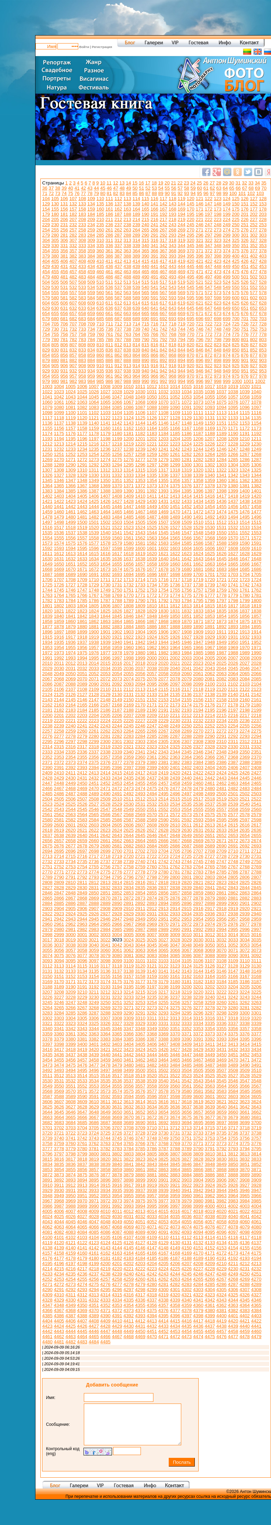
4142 (94, 1247)
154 (46, 209)
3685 (82, 1122)
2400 (163, 767)
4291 (59, 1289)
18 (154, 182)
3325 (94, 1023)
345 (190, 245)
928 (262, 365)
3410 (198, 1044)
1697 (163, 574)
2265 (140, 731)
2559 (244, 809)
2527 (94, 804)
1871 (198, 621)
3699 (244, 1122)
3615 (152, 1101)
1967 (210, 647)
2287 (175, 736)
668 (172, 313)
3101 (140, 960)
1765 (70, 595)
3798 (70, 1153)
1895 (256, 626)
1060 (47, 402)
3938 (152, 1190)
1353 (140, 480)
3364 (105, 1033)
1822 (70, 611)
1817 (233, 605)
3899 (140, 1180)
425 (235, 261)
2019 (152, 663)
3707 (117, 1127)
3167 (244, 976)
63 (219, 188)
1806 (105, 605)
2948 (128, 919)
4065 (82, 1227)
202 (253, 214)
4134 (221, 1242)
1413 (175, 496)
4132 (198, 1242)
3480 (128, 1065)
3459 (105, 1059)
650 (235, 308)
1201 (140, 438)
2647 (163, 835)
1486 (140, 517)
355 (55, 250)
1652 (82, 564)
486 (109, 276)
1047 (117, 397)
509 (91, 282)
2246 (140, 725)
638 (127, 308)
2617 (256, 825)
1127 (163, 417)
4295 (105, 1289)
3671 (140, 1117)
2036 (128, 668)
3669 (117, 1117)
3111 (256, 960)
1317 (163, 470)
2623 (105, 830)
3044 (140, 945)
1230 (256, 444)
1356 (175, 480)
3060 (105, 950)
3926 (233, 1185)
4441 (256, 1326)
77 (83, 193)
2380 (152, 762)
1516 (47, 527)
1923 (140, 637)
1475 (233, 511)
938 (127, 370)
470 (190, 271)
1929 (210, 637)
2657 (59, 840)
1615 (94, 553)
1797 (221, 600)
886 (109, 360)
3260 (221, 1002)
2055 (128, 673)
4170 (198, 1253)
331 (64, 245)
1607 (221, 548)
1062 (70, 402)
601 (244, 297)
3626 (59, 1106)
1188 (210, 433)
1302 (210, 464)
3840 (117, 1164)
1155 (47, 428)
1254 (94, 454)
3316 (210, 1018)
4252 (47, 1279)
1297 (152, 464)
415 (145, 261)
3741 (70, 1138)
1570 (233, 537)
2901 (244, 903)
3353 (198, 1028)
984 (91, 381)
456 (64, 271)
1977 (105, 652)
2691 (233, 845)
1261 (175, 454)
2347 (210, 751)
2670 (210, 840)
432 (73, 266)
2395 (105, 767)
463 (127, 271)
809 (91, 344)
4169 (187, 1253)
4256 (94, 1279)
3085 (175, 955)
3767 (152, 1143)
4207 (187, 1263)
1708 (70, 579)
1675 (128, 569)
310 (100, 240)
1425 (94, 501)
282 (73, 235)
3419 (82, 1049)
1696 (152, 574)
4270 (256, 1279)
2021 (175, 663)
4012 (128, 1211)
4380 (210, 1310)
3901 (163, 1180)
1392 (152, 490)
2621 (82, 830)
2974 (210, 924)
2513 (152, 798)
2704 (163, 851)
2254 (233, 725)
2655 (256, 835)
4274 (82, 1284)
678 (262, 313)
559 (91, 292)
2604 (105, 825)
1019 (233, 386)
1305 (244, 464)
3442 (128, 1054)
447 (208, 266)
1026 (94, 391)
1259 (152, 454)
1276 (128, 459)
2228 (152, 720)
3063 (140, 950)
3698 (233, 1122)
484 (91, 276)
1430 (152, 501)
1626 (221, 553)
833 (82, 350)
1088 (152, 407)
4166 (152, 1253)
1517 (59, 527)
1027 (105, 391)
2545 (82, 809)
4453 (175, 1331)
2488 (82, 793)
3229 (82, 997)
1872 (210, 621)
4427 (94, 1326)
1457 (244, 506)
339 (136, 245)
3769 (175, 1143)
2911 (140, 908)
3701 (47, 1127)
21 (173, 182)
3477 (94, 1065)
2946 (105, 919)
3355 (221, 1028)
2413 (94, 772)
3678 (221, 1117)
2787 (244, 872)
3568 (47, 1091)
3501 (152, 1070)
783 (82, 339)
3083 (152, 955)
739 (136, 329)
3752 (198, 1138)
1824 (94, 611)
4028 (94, 1216)
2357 (105, 757)
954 (46, 376)
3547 (244, 1080)
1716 (163, 579)
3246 (59, 1002)
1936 (70, 642)
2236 (244, 720)
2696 (70, 851)
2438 (163, 778)
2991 (187, 929)
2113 (140, 689)
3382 (94, 1039)
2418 (152, 772)
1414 (187, 496)
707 (73, 323)
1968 (221, 647)
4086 (105, 1232)
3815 (47, 1159)
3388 (163, 1039)
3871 (256, 1169)
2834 (128, 887)
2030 (59, 668)
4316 (128, 1294)
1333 (128, 475)
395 (190, 256)
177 (253, 209)
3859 (117, 1169)
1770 (128, 595)
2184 (82, 710)
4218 (94, 1268)
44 (96, 188)
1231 (47, 449)
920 (190, 365)
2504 (47, 798)
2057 (152, 673)
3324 (82, 1023)
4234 (59, 1274)
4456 (210, 1331)
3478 (105, 1065)
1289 (59, 464)
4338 (163, 1300)
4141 (82, 1247)
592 (163, 297)
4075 (198, 1227)
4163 (117, 1253)
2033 (94, 668)
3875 (82, 1174)
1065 (105, 402)
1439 (256, 501)
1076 (233, 402)
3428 (187, 1049)
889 (136, 360)
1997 (117, 658)
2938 (233, 913)
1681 (198, 569)
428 (262, 261)
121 (199, 198)
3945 (233, 1190)
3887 (221, 1174)
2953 (187, 919)
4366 (47, 1310)
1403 (59, 496)
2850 (94, 892)
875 (235, 355)
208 (82, 219)
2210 (163, 715)
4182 (117, 1258)
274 (226, 229)
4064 (70, 1227)
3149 (256, 971)
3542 (187, 1080)
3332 (175, 1023)
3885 (198, 1174)
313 (127, 240)
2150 (128, 699)
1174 (47, 433)
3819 (94, 1159)
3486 (198, 1065)
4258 (117, 1279)
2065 (244, 673)
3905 (210, 1180)
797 (208, 339)
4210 (221, 1263)
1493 (221, 517)
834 (91, 350)
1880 (82, 626)
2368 (233, 757)
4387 (70, 1315)
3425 (152, 1049)
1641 (175, 558)
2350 (244, 751)
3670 (128, 1117)
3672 (152, 1117)
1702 (221, 574)
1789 (128, 600)
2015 (105, 663)
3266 (70, 1007)
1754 (163, 590)
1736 (175, 584)
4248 (221, 1274)
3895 (94, 1180)
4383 (244, 1310)
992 (163, 381)
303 (262, 235)
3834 (47, 1164)
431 (64, 266)
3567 (256, 1086)
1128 (175, 417)
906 (64, 365)
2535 (187, 804)
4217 (82, 1268)
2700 (117, 851)
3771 (198, 1143)
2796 (128, 877)
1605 (198, 548)
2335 (70, 751)
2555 (198, 809)
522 (208, 282)
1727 (70, 584)
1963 (163, 647)
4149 (175, 1247)
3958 (163, 1195)
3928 (256, 1185)
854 (46, 355)
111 (109, 198)
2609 (163, 825)
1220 (140, 444)
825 (235, 344)
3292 (152, 1013)
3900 (152, 1180)
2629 (175, 830)
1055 (210, 397)
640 (145, 308)
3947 (256, 1190)
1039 (244, 391)
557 (73, 292)
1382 (256, 485)
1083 (94, 407)
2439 (175, 778)
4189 (198, 1258)
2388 (244, 762)
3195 (128, 986)
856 (64, 355)
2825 (244, 882)
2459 (187, 783)
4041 (244, 1216)
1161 (117, 428)
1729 (94, 584)
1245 (210, 449)
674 (226, 313)
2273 (233, 731)
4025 (59, 1216)
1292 (94, 464)
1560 (117, 537)
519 (181, 282)
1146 (163, 423)
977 (253, 376)
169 (181, 209)
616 (154, 303)
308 (82, 240)
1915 (47, 637)
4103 (82, 1237)
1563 (152, 537)
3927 (244, 1185)
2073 (117, 678)
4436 (198, 1326)
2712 (256, 851)
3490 (244, 1065)
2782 (187, 872)
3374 (221, 1033)
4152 (210, 1247)
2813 (105, 882)
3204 (233, 986)
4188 (187, 1258)
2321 (128, 746)
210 (100, 219)
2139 (221, 694)
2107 (70, 689)
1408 (117, 496)
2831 (94, 887)
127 (253, 198)
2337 (94, 751)
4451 (152, 1331)
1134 (244, 417)
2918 (221, 908)
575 (235, 292)
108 (82, 198)
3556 (128, 1086)
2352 (47, 757)
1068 (140, 402)
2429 (59, 778)
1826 (117, 611)
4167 (163, 1253)
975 (235, 376)
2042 (198, 668)
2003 (187, 658)
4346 (256, 1300)
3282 (256, 1007)
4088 (128, 1232)
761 (109, 334)
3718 (244, 1127)
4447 (105, 1331)
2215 (221, 715)
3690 (140, 1122)
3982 (221, 1200)
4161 (94, 1253)
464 (136, 271)
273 (217, 229)
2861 (221, 892)
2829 (70, 887)
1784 (70, 600)
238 (127, 224)
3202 (210, 986)
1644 (210, 558)
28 (218, 182)
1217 (105, 444)
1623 (187, 553)
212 (118, 219)
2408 (256, 767)
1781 (256, 595)
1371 (128, 485)
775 (235, 334)
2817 (152, 882)
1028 (117, 391)
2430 (70, 778)
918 (172, 365)
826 (244, 344)
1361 (233, 480)
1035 (198, 391)
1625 (210, 553)
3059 (94, 950)
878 (262, 355)
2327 (198, 746)
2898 (210, 903)
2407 (244, 767)
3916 (117, 1185)
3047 (175, 945)
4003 (244, 1206)
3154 (94, 976)
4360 (198, 1305)
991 (154, 381)
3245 (47, 1002)
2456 (152, 783)
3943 (210, 1190)
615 (145, 303)
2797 (140, 877)
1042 (59, 397)
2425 (233, 772)
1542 (128, 532)
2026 (233, 663)
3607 (59, 1101)
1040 (256, 391)
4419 (221, 1320)
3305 (82, 1018)
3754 (221, 1138)
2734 (70, 861)
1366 (70, 485)
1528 (187, 527)
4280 (152, 1284)
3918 (140, 1185)
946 (199, 370)
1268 (256, 454)
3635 (163, 1106)
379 (46, 256)
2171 (152, 705)
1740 (221, 584)
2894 (163, 903)
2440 (187, 778)
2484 (256, 788)
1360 (221, 480)
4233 (47, 1274)
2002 (175, 658)
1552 (244, 532)
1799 (244, 600)
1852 (198, 616)
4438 (221, 1326)
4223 (152, 1268)
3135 (94, 971)
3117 (105, 966)
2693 (256, 845)
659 (91, 313)
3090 (233, 955)
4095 (210, 1232)
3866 (198, 1169)
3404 (128, 1044)
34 (257, 182)
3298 (221, 1013)
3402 (105, 1044)
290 (145, 235)
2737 (105, 861)
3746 (128, 1138)
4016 (175, 1211)
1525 (152, 527)
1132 (221, 417)
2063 (221, 673)
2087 (59, 684)
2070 (82, 678)
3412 (221, 1044)
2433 (105, 778)
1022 (47, 391)
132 (73, 203)
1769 (117, 595)
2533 (163, 804)
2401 (175, 767)
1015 (187, 386)
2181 (47, 710)
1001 (249, 381)
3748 (152, 1138)
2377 (117, 762)
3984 (244, 1200)
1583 (163, 543)
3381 (82, 1039)
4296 (117, 1289)
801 (244, 339)
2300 (105, 741)
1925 (163, 637)
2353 (59, 757)
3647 (82, 1112)
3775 (244, 1143)
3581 (198, 1091)
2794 (105, 877)
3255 (163, 1002)
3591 (94, 1096)
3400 (82, 1044)
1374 (163, 485)
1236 (105, 449)
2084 (244, 678)
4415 (175, 1320)
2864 (256, 892)
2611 (187, 825)
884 (91, 360)
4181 (105, 1258)
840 (145, 350)
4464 (82, 1336)
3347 (128, 1028)
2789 (47, 877)
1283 (210, 459)
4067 (105, 1227)
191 (154, 214)
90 (167, 193)
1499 (70, 522)
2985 (117, 929)
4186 (163, 1258)
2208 (140, 715)
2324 (163, 746)
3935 (117, 1190)
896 (199, 360)
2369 (244, 757)
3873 (59, 1174)
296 (199, 235)
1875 (244, 621)
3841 (128, 1164)
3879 (128, 1174)
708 (82, 323)
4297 (128, 1289)
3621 (221, 1101)
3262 (244, 1002)
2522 (256, 798)
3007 (152, 934)
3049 (198, 945)
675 (235, 313)
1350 (105, 480)
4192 (233, 1258)
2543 (59, 809)
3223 (233, 992)
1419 (244, 496)
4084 (82, 1232)
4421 (244, 1320)
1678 (163, 569)
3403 (117, 1044)
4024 (47, 1216)
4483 (82, 1341)
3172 (82, 981)
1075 (221, 402)
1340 (210, 475)
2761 (163, 866)
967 (163, 376)
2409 (47, 772)
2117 (187, 689)
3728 (140, 1133)
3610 (94, 1101)
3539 (152, 1080)
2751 (47, 866)
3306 (94, 1018)
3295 (187, 1013)
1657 (140, 564)
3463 (152, 1059)
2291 (221, 736)
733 (82, 329)
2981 (70, 929)
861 (109, 355)
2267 (163, 731)
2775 (105, 872)
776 (244, 334)
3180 (175, 981)
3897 (117, 1180)
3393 (221, 1039)
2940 (256, 913)
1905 (152, 631)
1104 (117, 412)
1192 (256, 433)
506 (64, 282)
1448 (140, 506)
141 (154, 203)
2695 (59, 851)
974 (226, 376)
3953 (105, 1195)
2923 (59, 913)
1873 (221, 621)
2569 (140, 814)
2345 (187, 751)
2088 (70, 684)
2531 (140, 804)
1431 (163, 501)
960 (100, 376)
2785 (221, 872)
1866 (140, 621)
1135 (256, 417)
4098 (244, 1232)
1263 (198, 454)
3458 (94, 1059)
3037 (59, 945)
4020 (221, 1211)
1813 (187, 605)
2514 (163, 798)
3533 (82, 1080)
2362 (163, 757)
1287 (256, 459)
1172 (244, 428)
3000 (70, 934)
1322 (221, 470)
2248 (163, 725)
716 (154, 323)
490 (145, 276)
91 (173, 193)
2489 (94, 793)
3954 (117, 1195)
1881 (94, 626)
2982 (82, 929)
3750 (175, 1138)
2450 (82, 783)
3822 (128, 1159)
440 (145, 266)
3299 (233, 1013)
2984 (105, 929)
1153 (244, 423)
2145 (70, 699)
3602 (221, 1096)
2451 (94, 783)
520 (190, 282)
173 (217, 209)
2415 (117, 772)
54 (161, 188)
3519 (140, 1075)
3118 (117, 966)
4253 (59, 1279)
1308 (59, 470)
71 (44, 193)
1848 (152, 616)
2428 (47, 778)
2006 (221, 658)
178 (262, 209)
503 (262, 276)
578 (262, 292)
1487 (152, 517)
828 (262, 344)
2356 (94, 757)
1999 (140, 658)
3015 (244, 934)
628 (262, 303)
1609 (244, 548)
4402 (244, 1315)
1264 (210, 454)
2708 (210, 851)
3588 (59, 1096)
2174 (187, 705)
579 (46, 297)
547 (208, 287)
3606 (47, 1101)
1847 (140, 616)
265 (145, 229)
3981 (210, 1200)
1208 (221, 438)
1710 (94, 579)
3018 (59, 939)
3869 (233, 1169)
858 (82, 355)
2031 (70, 668)
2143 (47, 699)
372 (208, 250)
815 (145, 344)
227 (253, 219)
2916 (198, 908)
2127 (82, 694)
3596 (152, 1096)
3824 (152, 1159)
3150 (47, 976)
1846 (128, 616)
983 (82, 381)
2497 (187, 793)
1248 (244, 449)
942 (163, 370)
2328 (210, 746)
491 (154, 276)
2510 (117, 798)
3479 (117, 1065)
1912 (233, 631)
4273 (70, 1284)
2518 (210, 798)
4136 (244, 1242)
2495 (163, 793)
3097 (94, 960)
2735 (82, 861)
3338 (244, 1023)
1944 (163, 642)
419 (181, 261)
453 (262, 266)
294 (181, 235)
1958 (105, 647)
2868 (82, 898)
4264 (187, 1279)
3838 (94, 1164)
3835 (59, 1164)
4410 (117, 1320)
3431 (221, 1049)
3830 (221, 1159)
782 (73, 339)
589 (136, 297)
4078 (233, 1227)
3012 (210, 934)
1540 (105, 532)
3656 (187, 1112)
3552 (82, 1086)
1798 (233, 600)
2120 (221, 689)
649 (226, 308)
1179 (105, 433)
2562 (59, 814)
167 (163, 209)
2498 (198, 793)
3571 (82, 1091)
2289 (198, 736)
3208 (59, 992)
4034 (163, 1216)
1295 (128, 464)
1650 (59, 564)
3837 (82, 1164)
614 (136, 303)
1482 (94, 517)
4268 (233, 1279)
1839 (47, 616)
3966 (256, 1195)
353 (262, 245)
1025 (82, 391)
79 (96, 193)
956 (64, 376)
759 (91, 334)
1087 (140, 407)
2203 (82, 715)
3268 (94, 1007)
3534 (94, 1080)
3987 (59, 1206)
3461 (128, 1059)
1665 (233, 564)
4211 (233, 1263)
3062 (128, 950)
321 (199, 240)
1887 (163, 626)
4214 (47, 1268)
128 (262, 198)
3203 (221, 986)
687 (118, 318)
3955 (128, 1195)
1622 (175, 553)
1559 (105, 537)
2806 (244, 877)
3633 (140, 1106)
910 (100, 365)
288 (127, 235)
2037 (140, 668)
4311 (70, 1294)
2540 (244, 804)
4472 (175, 1336)
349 (226, 245)
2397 (128, 767)
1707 (59, 579)
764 (136, 334)
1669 (59, 569)
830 (55, 350)
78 (90, 193)
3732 (187, 1133)
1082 (82, 407)
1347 (70, 480)
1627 (233, 553)
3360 (59, 1033)
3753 (210, 1138)
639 (136, 308)
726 (244, 323)
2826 (256, 882)
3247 (70, 1002)
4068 (117, 1227)
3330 (152, 1023)
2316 (70, 746)
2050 (70, 673)
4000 (210, 1206)
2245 (128, 725)
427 (253, 261)
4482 (70, 1341)
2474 (140, 788)
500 (235, 276)
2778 (140, 872)
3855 (70, 1169)
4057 (210, 1221)
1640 (163, 558)
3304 (70, 1018)
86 (141, 193)
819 (181, 344)
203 (262, 214)
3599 (187, 1096)
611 (109, 303)
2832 (105, 887)
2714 (59, 856)
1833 (198, 611)
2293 (244, 736)
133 (82, 203)
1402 (47, 496)
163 (127, 209)
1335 (152, 475)
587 (118, 297)
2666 (163, 840)
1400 (244, 490)
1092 (198, 407)
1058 (244, 397)
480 (55, 276)
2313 (256, 741)
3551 (70, 1086)
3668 (105, 1117)
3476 (82, 1065)
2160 (244, 699)
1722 (233, 579)
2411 (70, 772)
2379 (140, 762)
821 (199, 344)
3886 (210, 1174)
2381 (163, 762)
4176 (47, 1258)
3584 (233, 1091)
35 (263, 182)
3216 (152, 992)
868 (172, 355)
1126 (152, 417)
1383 (47, 490)
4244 (175, 1274)
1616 (105, 553)
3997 (175, 1206)
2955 (210, 919)
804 (46, 344)
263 (127, 229)
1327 (59, 475)
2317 (82, 746)
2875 (163, 898)
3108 (221, 960)
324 (226, 240)
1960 (128, 647)
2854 (140, 892)
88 (154, 193)
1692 (105, 574)
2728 (221, 856)
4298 (140, 1289)
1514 (244, 522)
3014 (233, 934)
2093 (128, 684)
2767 (233, 866)
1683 (221, 569)
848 (217, 350)
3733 (198, 1133)
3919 (152, 1185)
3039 (82, 945)
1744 (47, 590)
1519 (82, 527)
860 (100, 355)
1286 (244, 459)
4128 (152, 1242)
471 (199, 271)
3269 (105, 1007)
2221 (70, 720)
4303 (198, 1289)
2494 (152, 793)
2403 (198, 767)
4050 (128, 1221)
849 (226, 350)
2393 (82, 767)
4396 (175, 1315)
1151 (221, 423)
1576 (82, 543)
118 (172, 198)
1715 (152, 579)
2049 (59, 673)
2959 (256, 919)
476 (244, 271)
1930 (221, 637)
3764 (117, 1143)
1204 (175, 438)
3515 (94, 1075)
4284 (198, 1284)
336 (109, 245)
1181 (128, 433)
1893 (233, 626)
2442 (210, 778)
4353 (117, 1305)
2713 (47, 856)
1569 (221, 537)
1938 (94, 642)
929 (46, 370)
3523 (187, 1075)
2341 (140, 751)
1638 (140, 558)
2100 (210, 684)
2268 (175, 731)
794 (181, 339)
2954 (198, 919)
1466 (128, 511)
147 (208, 203)
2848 (70, 892)
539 (136, 287)
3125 (198, 966)
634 (91, 308)
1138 (70, 423)
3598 (175, 1096)
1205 (187, 438)
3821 (117, 1159)
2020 (163, 663)
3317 (221, 1018)
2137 (198, 694)
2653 (233, 835)
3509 (244, 1070)
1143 (128, 423)
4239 (117, 1274)
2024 (210, 663)
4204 (152, 1263)
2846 (47, 892)
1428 (128, 501)
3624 (256, 1101)
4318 (152, 1294)
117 (163, 198)
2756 (105, 866)
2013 (82, 663)
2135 (175, 694)
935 (100, 370)
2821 (198, 882)
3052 (233, 945)
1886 (152, 626)
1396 (198, 490)
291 (154, 235)
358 (82, 250)
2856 (163, 892)
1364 (47, 485)
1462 (82, 511)
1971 (256, 647)
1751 (128, 590)
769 (181, 334)
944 (181, 370)
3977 (163, 1200)
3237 (175, 997)
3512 (59, 1075)
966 (154, 376)
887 (118, 360)
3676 (198, 1117)
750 (235, 329)
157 (73, 209)
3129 (244, 966)
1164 (152, 428)
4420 (233, 1320)
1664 (221, 564)
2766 (221, 866)
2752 (59, 866)
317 (163, 240)
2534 (175, 804)
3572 (94, 1091)
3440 (105, 1054)
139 (136, 203)
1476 (244, 511)
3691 (152, 1122)
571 (199, 292)
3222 (221, 992)
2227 (140, 720)
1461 (70, 511)
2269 (187, 731)
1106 (140, 412)
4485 (105, 1341)
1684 (233, 569)
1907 (175, 631)
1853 (210, 616)
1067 (128, 402)
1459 (47, 511)
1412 (163, 496)
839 (136, 350)
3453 (256, 1054)
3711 (163, 1127)
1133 (233, 417)
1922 (128, 637)
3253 (140, 1002)
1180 (117, 433)
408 (82, 261)
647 (208, 308)
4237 (94, 1274)
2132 (140, 694)
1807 (117, 605)
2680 (105, 845)
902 (253, 360)
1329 (82, 475)
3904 (198, 1180)
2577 (233, 814)
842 (163, 350)
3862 (152, 1169)
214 (136, 219)
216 (154, 219)
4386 (59, 1315)
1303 (221, 464)
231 (64, 224)
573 (217, 292)
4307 (244, 1289)
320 (190, 240)
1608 (233, 548)
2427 (256, 772)
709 (91, 323)
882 (73, 360)
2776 (117, 872)
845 (190, 350)
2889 (105, 903)
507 (73, 282)
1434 (198, 501)
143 (172, 203)
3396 (256, 1039)
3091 (244, 955)
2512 (140, 798)
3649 (105, 1112)
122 (208, 198)
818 (172, 344)
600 (235, 297)
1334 (140, 475)
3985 (256, 1200)
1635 (105, 558)
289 (136, 235)
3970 (82, 1200)
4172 (221, 1253)
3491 (256, 1065)
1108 (163, 412)
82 (115, 193)
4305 (221, 1289)
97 (212, 193)
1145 (152, 423)
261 (109, 229)
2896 (187, 903)
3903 (187, 1180)
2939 (244, 913)
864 (136, 355)
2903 (47, 908)
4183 (128, 1258)
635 (100, 308)
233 (82, 224)
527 (253, 282)
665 (145, 313)
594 (181, 297)
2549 (128, 809)
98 (219, 193)
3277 (198, 1007)
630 (55, 308)
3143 (187, 971)
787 (118, 339)
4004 (256, 1206)
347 (208, 245)
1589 (233, 543)
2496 (175, 793)
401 (244, 256)
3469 (221, 1059)
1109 (175, 412)
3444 (152, 1054)
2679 (94, 845)
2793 (94, 877)
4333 (105, 1300)
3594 (128, 1096)
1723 (244, 579)
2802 (198, 877)
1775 (187, 595)
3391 (198, 1039)
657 (73, 313)
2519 (221, 798)
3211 (94, 992)
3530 (47, 1080)
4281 (163, 1284)
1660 (175, 564)
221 (199, 219)
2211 (175, 715)
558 (82, 292)
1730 (105, 584)
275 (235, 229)
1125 (140, 417)
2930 (140, 913)
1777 (210, 595)
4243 (163, 1274)
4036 (187, 1216)
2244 (117, 725)
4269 (244, 1279)
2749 (244, 861)
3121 (152, 966)
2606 (128, 825)
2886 (70, 903)
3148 (244, 971)
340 (145, 245)
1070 (163, 402)
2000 (152, 658)
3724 (94, 1133)
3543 (198, 1080)
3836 (70, 1164)
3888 (233, 1174)
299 (226, 235)
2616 (244, 825)
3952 (94, 1195)
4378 (187, 1310)
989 (136, 381)
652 (253, 308)
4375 (152, 1310)
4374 (140, 1310)
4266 (210, 1279)
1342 (233, 475)
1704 (244, 574)
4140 (70, 1247)
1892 (221, 626)
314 (136, 240)
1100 (70, 412)
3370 (175, 1033)
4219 (105, 1268)
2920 (244, 908)
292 (163, 235)
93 (186, 193)
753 (262, 329)
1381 (244, 485)
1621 (163, 553)
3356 (233, 1028)
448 (217, 266)
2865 (47, 898)
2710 (233, 851)
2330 (233, 746)
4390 (105, 1315)
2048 (47, 673)
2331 (244, 746)
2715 (70, 856)
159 (91, 209)
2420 (175, 772)
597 (208, 297)
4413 (152, 1320)
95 (199, 193)
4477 (233, 1336)
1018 (221, 386)
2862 (233, 892)
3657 (198, 1112)
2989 (163, 929)
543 (172, 287)
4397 (187, 1315)
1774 (175, 595)
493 (172, 276)
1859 (59, 621)
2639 (70, 835)
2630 (187, 830)
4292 (70, 1289)
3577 (152, 1091)
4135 (233, 1242)
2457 (163, 783)
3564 (221, 1086)
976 (244, 376)
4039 (221, 1216)
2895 (175, 903)
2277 (59, 736)
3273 (152, 1007)
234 (91, 224)
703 (262, 318)
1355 (163, 480)
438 (127, 266)
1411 (152, 496)
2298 (82, 741)
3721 (59, 1133)
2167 (105, 705)
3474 (59, 1065)
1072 (187, 402)
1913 (244, 631)
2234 (221, 720)
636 (109, 308)
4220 (117, 1268)
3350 (163, 1028)
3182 (198, 981)
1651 (70, 564)
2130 (117, 694)
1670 (70, 569)
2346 (198, 751)
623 (217, 303)
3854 (59, 1169)
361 (109, 250)
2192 (175, 710)
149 (226, 203)
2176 (210, 705)
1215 (82, 444)
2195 (210, 710)
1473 (210, 511)
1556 (70, 537)
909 (91, 365)
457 (73, 271)
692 (163, 318)
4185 (152, 1258)
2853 (128, 892)
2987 (140, 929)
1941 (128, 642)
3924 (210, 1185)
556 (64, 292)
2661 (105, 840)
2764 (198, 866)
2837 (163, 887)
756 (64, 334)
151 (244, 203)
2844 (244, 887)
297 (208, 235)
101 (242, 193)
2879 (210, 898)
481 (64, 276)
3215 (140, 992)
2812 (94, 882)
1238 (128, 449)
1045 (94, 397)
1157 (70, 428)
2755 (94, 866)
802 (253, 339)
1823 (82, 611)
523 (217, 282)
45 (102, 188)
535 (100, 287)
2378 (128, 762)
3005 (128, 934)
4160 (82, 1253)
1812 (175, 605)
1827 (128, 611)
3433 (244, 1049)
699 (226, 318)
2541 (256, 804)
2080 (198, 678)
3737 (244, 1133)
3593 (117, 1096)
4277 (117, 1284)
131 (64, 203)
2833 (117, 887)
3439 (94, 1054)
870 (190, 355)
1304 (233, 464)
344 (181, 245)
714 (136, 323)
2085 (256, 678)
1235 (94, 449)
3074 (47, 955)
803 (262, 339)
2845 (256, 887)
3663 (47, 1117)
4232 (256, 1268)
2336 (82, 751)
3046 (163, 945)
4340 (187, 1300)
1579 (117, 543)
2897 (198, 903)
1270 (59, 459)
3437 (70, 1054)
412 (118, 261)
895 (190, 360)
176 (244, 209)
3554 (105, 1086)
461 (109, 271)
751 (244, 329)
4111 (175, 1237)
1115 (244, 412)
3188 (47, 986)
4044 (59, 1221)
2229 (163, 720)
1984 (187, 652)
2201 (59, 715)
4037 (198, 1216)
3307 (105, 1018)
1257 (128, 454)
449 (226, 266)
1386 (82, 490)
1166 (175, 428)
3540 (163, 1080)
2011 (59, 663)
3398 (59, 1044)
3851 (244, 1164)
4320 (175, 1294)
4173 (233, 1253)
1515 (256, 522)
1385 (70, 490)
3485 (187, 1065)
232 (73, 224)
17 (147, 182)
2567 (117, 814)
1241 (163, 449)
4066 (94, 1227)
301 (244, 235)
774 (226, 334)
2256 (256, 725)
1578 (105, 543)
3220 (198, 992)
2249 (175, 725)
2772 (70, 872)
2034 (105, 668)
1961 (140, 647)
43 (90, 188)
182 (73, 214)
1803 (70, 605)
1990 (256, 652)
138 (127, 203)
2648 (175, 835)
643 (172, 308)
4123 (94, 1242)
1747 (82, 590)
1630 (47, 558)
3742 (82, 1138)
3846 (187, 1164)
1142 (117, 423)
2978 (256, 924)
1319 (187, 470)
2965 (105, 924)
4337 (152, 1300)
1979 (128, 652)
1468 (152, 511)
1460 (59, 511)
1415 (198, 496)
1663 (210, 564)
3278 (210, 1007)
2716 (82, 856)
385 (100, 256)
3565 (233, 1086)
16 (141, 182)
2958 (244, 919)
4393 (140, 1315)
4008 (82, 1211)
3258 (198, 1002)
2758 (128, 866)
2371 (47, 762)
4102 (70, 1237)
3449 (210, 1054)
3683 (59, 1122)
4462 (59, 1336)
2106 (59, 689)
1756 (187, 590)
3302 (47, 1018)
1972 (47, 652)
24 (193, 182)
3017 (47, 939)
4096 (221, 1232)
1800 (256, 600)
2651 (210, 835)
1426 (105, 501)
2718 (105, 856)
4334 (117, 1300)
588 (127, 297)
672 (208, 313)
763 (127, 334)
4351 (94, 1305)
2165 (82, 705)
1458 (256, 506)
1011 (140, 386)
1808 (128, 605)
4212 (244, 1263)
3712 (175, 1127)
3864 (175, 1169)
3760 (70, 1143)
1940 (117, 642)
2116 (175, 689)
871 (199, 355)
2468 (70, 788)
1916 (59, 637)
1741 (233, 584)
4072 (163, 1227)
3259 (210, 1002)
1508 (175, 522)
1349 (94, 480)
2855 (152, 892)
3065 (163, 950)
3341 (59, 1028)
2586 (117, 819)
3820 (105, 1159)
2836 (152, 887)
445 (190, 266)
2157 (210, 699)
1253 (82, 454)
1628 (244, 553)
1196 (82, 438)
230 (55, 224)
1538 (82, 532)
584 (91, 297)
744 (181, 329)
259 (91, 229)
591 (154, 297)
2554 (187, 809)
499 (226, 276)
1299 (175, 464)
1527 (175, 527)
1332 (117, 475)
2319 (105, 746)
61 (206, 188)
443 (172, 266)
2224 (105, 720)
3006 (140, 934)
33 (251, 182)
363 (127, 250)
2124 (47, 694)
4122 (82, 1242)
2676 (59, 845)
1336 (163, 475)
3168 (256, 976)
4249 (233, 1274)
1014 (175, 386)
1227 (221, 444)
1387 (94, 490)
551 (244, 287)
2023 (198, 663)
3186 (244, 981)
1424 (82, 501)
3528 (244, 1075)
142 (163, 203)
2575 (210, 814)
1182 (140, 433)
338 (127, 245)
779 (46, 339)
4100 (47, 1237)
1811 (163, 605)
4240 (128, 1274)
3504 (187, 1070)
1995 (94, 658)
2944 (82, 919)
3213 (117, 992)
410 (100, 261)
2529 (117, 804)
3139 (140, 971)
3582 (210, 1091)
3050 (210, 945)
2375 (94, 762)
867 (163, 355)
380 (55, 256)
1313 (117, 470)
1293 (105, 464)
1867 (152, 621)
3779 (70, 1148)
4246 (198, 1274)
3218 (175, 992)
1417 (221, 496)
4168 (175, 1253)
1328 (70, 475)
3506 (210, 1070)
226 (244, 219)
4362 (221, 1305)
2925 (82, 913)
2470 (94, 788)
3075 (59, 955)
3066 (175, 950)
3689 (128, 1122)
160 (100, 209)
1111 (198, 412)
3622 (233, 1101)
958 (82, 376)
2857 (175, 892)
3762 (94, 1143)
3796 (47, 1153)
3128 (233, 966)
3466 (187, 1059)
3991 (105, 1206)
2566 (105, 814)
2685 (163, 845)
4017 (187, 1211)
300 (235, 235)
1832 (187, 611)
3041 (105, 945)
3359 (47, 1033)
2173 (175, 705)
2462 (221, 783)
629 (46, 308)
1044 (82, 397)
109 (91, 198)
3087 (198, 955)
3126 (210, 966)
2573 (187, 814)
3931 (70, 1190)
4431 (140, 1326)
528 (262, 282)
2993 (210, 929)
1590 (244, 543)
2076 (152, 678)
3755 (233, 1138)
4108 (140, 1237)
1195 (70, 438)
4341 (198, 1300)
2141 (244, 694)
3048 (187, 945)
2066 (256, 673)
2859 (198, 892)
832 (73, 350)
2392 (70, 767)
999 (226, 381)
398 (217, 256)
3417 (59, 1049)
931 (64, 370)
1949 (221, 642)
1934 (47, 642)
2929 (128, 913)
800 (235, 339)
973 (217, 376)
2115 (163, 689)
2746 (210, 861)
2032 (82, 668)
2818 (163, 882)
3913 (82, 1185)
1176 (70, 433)
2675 (47, 845)
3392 (210, 1039)
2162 (47, 705)
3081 (128, 955)
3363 (94, 1033)
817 (163, 344)
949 (226, 370)
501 (244, 276)
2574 (198, 814)
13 (122, 182)
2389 (256, 762)
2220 (59, 720)
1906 (163, 631)
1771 (140, 595)
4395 (163, 1315)
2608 (152, 825)
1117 (47, 417)
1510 (198, 522)
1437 (233, 501)
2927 (105, 913)
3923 (198, 1185)
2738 (117, 861)
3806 (163, 1153)
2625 (128, 830)
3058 (82, 950)
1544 (152, 532)
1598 (117, 548)
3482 (152, 1065)
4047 (94, 1221)
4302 (187, 1289)
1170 (221, 428)
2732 (47, 861)
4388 (82, 1315)
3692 (163, 1122)
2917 (210, 908)
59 (193, 188)
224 (226, 219)
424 (226, 261)
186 (109, 214)
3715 (210, 1127)
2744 (187, 861)
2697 (82, 851)
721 (199, 323)
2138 (210, 694)
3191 (82, 986)
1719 (198, 579)
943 (172, 370)
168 (172, 209)
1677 (152, 569)
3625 (47, 1106)
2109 (94, 689)
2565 (94, 814)
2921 (256, 908)
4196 (59, 1263)
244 (181, 224)
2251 (198, 725)
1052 (175, 397)
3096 (82, 960)
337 (118, 245)
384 (91, 256)
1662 (198, 564)
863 (127, 355)
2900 (233, 903)
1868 (163, 621)
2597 (244, 819)
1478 (47, 517)
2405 (221, 767)
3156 (117, 976)
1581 (140, 543)
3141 (163, 971)
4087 (117, 1232)
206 (64, 219)
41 (77, 188)
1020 (244, 386)
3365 (117, 1033)
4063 (59, 1227)
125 (235, 198)
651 (244, 308)
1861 (82, 621)
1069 (152, 402)
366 (154, 250)
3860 (128, 1169)
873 (217, 355)
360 (100, 250)
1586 (198, 543)
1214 (70, 444)
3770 (187, 1143)
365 (145, 250)
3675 (187, 1117)
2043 (210, 668)
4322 (198, 1294)
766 (154, 334)
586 (109, 297)
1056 (221, 397)
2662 (117, 840)
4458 (233, 1331)
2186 (105, 710)
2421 (187, 772)
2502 (244, 793)
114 (136, 198)
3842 (140, 1164)
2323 (152, 746)
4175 (256, 1253)
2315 (59, 746)
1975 (82, 652)
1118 (59, 417)
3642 (244, 1106)
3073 (256, 950)
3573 (105, 1091)
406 (64, 261)
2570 (152, 814)
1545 (163, 532)
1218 (117, 444)
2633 (221, 830)
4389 (94, 1315)
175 (235, 209)
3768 (163, 1143)
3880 (140, 1174)
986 (109, 381)
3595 (140, 1096)
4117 (244, 1237)
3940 (175, 1190)
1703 (233, 574)
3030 (198, 939)
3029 (187, 939)
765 (145, 334)
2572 (175, 814)
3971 (94, 1200)
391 (154, 256)
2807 (256, 877)
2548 (117, 809)
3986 (47, 1206)
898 (217, 360)
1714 (140, 579)
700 (235, 318)
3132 (59, 971)
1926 (175, 637)
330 (55, 245)
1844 (105, 616)
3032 (221, 939)
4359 (187, 1305)
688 (127, 318)
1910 (210, 631)
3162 (187, 976)
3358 (256, 1028)
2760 (152, 866)
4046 (82, 1221)
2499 (210, 793)
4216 (70, 1268)
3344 (94, 1028)
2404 (210, 767)
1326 (47, 475)
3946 (244, 1190)
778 (262, 334)
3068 (198, 950)
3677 (210, 1117)
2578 (244, 814)
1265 (221, 454)
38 (57, 188)
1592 (47, 548)
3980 (198, 1200)
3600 (198, 1096)
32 (244, 182)
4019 (210, 1211)
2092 (117, 684)
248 (217, 224)
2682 (128, 845)
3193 (105, 986)
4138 (47, 1247)
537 (118, 287)
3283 (47, 1013)
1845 (117, 616)
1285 (233, 459)
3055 (47, 950)
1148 (187, 423)
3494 (70, 1070)
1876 (256, 621)
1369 (105, 485)
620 (190, 303)
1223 (175, 444)
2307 (187, 741)
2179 (244, 705)
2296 (59, 741)
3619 (198, 1101)
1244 (198, 449)
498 (217, 276)
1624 (198, 553)
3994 (140, 1206)
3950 (70, 1195)
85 (135, 193)
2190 (152, 710)
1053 (187, 397)
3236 (163, 997)
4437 (210, 1326)
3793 (233, 1148)
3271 (128, 1007)
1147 (175, 423)
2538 (221, 804)
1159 (94, 428)
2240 (70, 725)
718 (172, 323)
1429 (140, 501)
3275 (175, 1007)
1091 (187, 407)
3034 (244, 939)
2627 (152, 830)
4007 (70, 1211)
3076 (70, 955)
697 (208, 318)
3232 (117, 997)
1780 (244, 595)
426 (244, 261)
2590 (163, 819)
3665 (70, 1117)
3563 (210, 1086)
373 (217, 250)
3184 (221, 981)
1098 (47, 412)
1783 (59, 600)
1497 (47, 522)
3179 (163, 981)
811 (109, 344)
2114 (152, 689)
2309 (210, 741)
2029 (47, 668)
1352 (128, 480)
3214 (128, 992)
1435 (210, 501)
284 (91, 235)
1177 (82, 433)
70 (263, 188)
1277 (140, 459)
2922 (47, 913)
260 (100, 229)
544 (181, 287)
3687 (105, 1122)
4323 (210, 1294)
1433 (187, 501)
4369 (82, 1310)
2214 (210, 715)
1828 (140, 611)
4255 (82, 1279)
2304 (152, 741)
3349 (152, 1028)
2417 (140, 772)
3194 (117, 986)
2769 (256, 866)
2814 (117, 882)
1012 (152, 386)
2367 (221, 757)
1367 (82, 485)
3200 (187, 986)
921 (199, 365)
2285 (152, 736)
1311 (94, 470)
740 (145, 329)
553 (262, 287)
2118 (198, 689)
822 (208, 344)
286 (109, 235)
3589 (70, 1096)
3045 (152, 945)
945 (190, 370)
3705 (94, 1127)
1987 (221, 652)
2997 (256, 929)
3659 (221, 1112)
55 (167, 188)
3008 (163, 934)
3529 (256, 1075)
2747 (221, 861)
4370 (94, 1310)
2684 (152, 845)
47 (115, 188)
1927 (187, 637)
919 (181, 365)
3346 (117, 1028)
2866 (59, 898)
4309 (47, 1294)
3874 (70, 1174)
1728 (82, 584)
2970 (163, 924)
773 (217, 334)
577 (253, 292)
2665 (152, 840)
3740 (59, 1138)
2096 (163, 684)
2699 (105, 851)
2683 (140, 845)
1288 (47, 464)
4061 (256, 1221)
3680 (244, 1117)
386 (109, 256)
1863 (105, 621)
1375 (175, 485)
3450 (221, 1054)
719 (181, 323)
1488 (163, 517)
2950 (152, 919)
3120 (140, 966)
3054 (256, 945)
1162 (128, 428)
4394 (152, 1315)
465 (145, 271)
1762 (256, 590)
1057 (233, 397)
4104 (94, 1237)
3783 (117, 1148)
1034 (187, 391)
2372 (59, 762)
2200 (47, 715)
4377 (175, 1310)
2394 (94, 767)
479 (46, 276)
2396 (117, 767)
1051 (163, 397)
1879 (70, 626)
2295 (47, 741)
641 (154, 308)
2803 (210, 877)
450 (235, 266)
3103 (163, 960)
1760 (233, 590)
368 (172, 250)
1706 (47, 579)
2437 (152, 778)
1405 (82, 496)
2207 (128, 715)
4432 (152, 1326)
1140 (94, 423)
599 (226, 297)
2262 (105, 731)
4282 (175, 1284)
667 (163, 313)
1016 (198, 386)
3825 (163, 1159)
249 (226, 224)
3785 (140, 1148)
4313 (94, 1294)
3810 (210, 1153)
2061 (198, 673)
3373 (210, 1033)
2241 (82, 725)
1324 (244, 470)
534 (91, 287)
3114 (70, 966)
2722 (152, 856)
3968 (59, 1200)
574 (226, 292)
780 (55, 339)
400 (235, 256)
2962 (70, 924)
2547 (105, 809)
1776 (198, 595)
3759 (59, 1143)
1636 (117, 558)
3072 (244, 950)
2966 (117, 924)
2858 (187, 892)
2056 (140, 673)
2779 (152, 872)
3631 (117, 1106)
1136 (47, 423)
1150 (210, 423)
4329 (59, 1300)
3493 (59, 1070)
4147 (152, 1247)
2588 (140, 819)
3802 (117, 1153)
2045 (233, 668)
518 (172, 282)
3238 (187, 997)
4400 (221, 1315)
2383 (187, 762)
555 (55, 292)
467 (163, 271)
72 (51, 193)
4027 (82, 1216)
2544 (70, 809)
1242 (175, 449)
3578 (163, 1091)
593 (172, 297)
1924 (152, 637)
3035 (256, 939)
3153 (82, 976)
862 (118, 355)
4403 (256, 1315)
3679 (233, 1117)
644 (181, 308)
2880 (221, 898)
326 (244, 240)
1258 (140, 454)
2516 (187, 798)
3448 (198, 1054)
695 (190, 318)
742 (163, 329)
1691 (94, 574)
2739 (128, 861)
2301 (117, 741)
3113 (59, 966)
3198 (163, 986)
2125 (59, 694)
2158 (221, 699)
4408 (94, 1320)
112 (118, 198)
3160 (163, 976)
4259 (128, 1279)
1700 (198, 574)
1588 (221, 543)
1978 (117, 652)
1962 (152, 647)
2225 (117, 720)
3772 (210, 1143)
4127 (140, 1242)
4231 (244, 1268)
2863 (244, 892)
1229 (244, 444)
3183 (210, 981)
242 (163, 224)
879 (46, 360)
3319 (244, 1018)
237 (118, 224)
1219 (128, 444)
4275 (94, 1284)
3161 (175, 976)
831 (64, 350)
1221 (152, 444)
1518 (70, 527)
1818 (244, 605)
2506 (70, 798)
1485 (128, 517)
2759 (140, 866)
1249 (256, 449)
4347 (47, 1305)
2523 (47, 804)
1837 (244, 611)
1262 (187, 454)
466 (154, 271)
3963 (221, 1195)
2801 (187, 877)
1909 (198, 631)
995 (190, 381)
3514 (82, 1075)
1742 (244, 584)
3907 (233, 1180)
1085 (117, 407)
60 (199, 188)
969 (181, 376)
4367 (59, 1310)
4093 (187, 1232)
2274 (244, 731)
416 (154, 261)
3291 (140, 1013)
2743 (175, 861)
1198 (105, 438)
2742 (163, 861)
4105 (105, 1237)
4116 (233, 1237)
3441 (117, 1054)
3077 (82, 955)
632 (73, 308)
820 (190, 344)
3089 (221, 955)
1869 (175, 621)
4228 (210, 1268)
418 (172, 261)
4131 (187, 1242)
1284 (221, 459)
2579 (256, 814)
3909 (256, 1180)
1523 (128, 527)
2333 (47, 751)
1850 (175, 616)
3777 (47, 1148)
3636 (175, 1106)
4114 (210, 1237)
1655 (117, 564)
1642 (187, 558)
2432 (94, 778)
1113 (221, 412)
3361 (70, 1033)
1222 (163, 444)
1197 (94, 438)
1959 (117, 647)
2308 (198, 741)
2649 (187, 835)
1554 (47, 537)
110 (100, 198)
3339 (256, 1023)
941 (154, 370)
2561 (47, 814)
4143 (105, 1247)
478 (262, 271)
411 (109, 261)
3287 (94, 1013)
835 (100, 350)
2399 (152, 767)
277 (253, 229)
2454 (128, 783)
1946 (187, 642)
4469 (140, 1336)
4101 (59, 1237)
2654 (244, 835)
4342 (210, 1300)
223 (217, 219)
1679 (175, 569)
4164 (128, 1253)
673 (217, 313)
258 (82, 229)
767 (163, 334)
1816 (221, 605)
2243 (105, 725)
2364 (187, 757)
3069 (210, 950)
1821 (59, 611)
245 (190, 224)
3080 (117, 955)
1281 (187, 459)
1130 (198, 417)
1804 (82, 605)
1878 (59, 626)
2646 (152, 835)
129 (46, 203)
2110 (105, 689)
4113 (198, 1237)
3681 (256, 1117)
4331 (82, 1300)
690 (145, 318)
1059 (256, 397)
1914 (256, 631)
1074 (210, 402)
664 (136, 313)
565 (145, 292)
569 (181, 292)
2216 (233, 715)
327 (253, 240)
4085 (94, 1232)
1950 (233, 642)
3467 (198, 1059)
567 (163, 292)
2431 (82, 778)
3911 (59, 1185)
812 (118, 344)
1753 (152, 590)
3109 (233, 960)
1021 (256, 386)
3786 (152, 1148)
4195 (47, 1263)
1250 (47, 454)
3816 (59, 1159)
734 (91, 329)
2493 (140, 793)
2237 (256, 720)
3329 (140, 1023)
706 (64, 323)
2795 (117, 877)
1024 (70, 391)
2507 (82, 798)
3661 (244, 1112)
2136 (187, 694)
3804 (140, 1153)
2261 (94, 731)
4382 (233, 1310)
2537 (210, 804)
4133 (210, 1242)
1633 (82, 558)
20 (167, 182)
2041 (187, 668)
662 (118, 313)
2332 (256, 746)
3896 (105, 1180)
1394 (175, 490)
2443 (221, 778)
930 (55, 370)
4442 (47, 1331)
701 (244, 318)
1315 (140, 470)
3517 (117, 1075)
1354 (152, 480)
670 (190, 313)
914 (136, 365)
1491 (198, 517)
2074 (128, 678)
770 (190, 334)
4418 (210, 1320)
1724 (256, 579)
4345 (244, 1300)
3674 (175, 1117)
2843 (233, 887)
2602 (82, 825)
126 (244, 198)
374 (226, 250)
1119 (70, 417)
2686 (175, 845)
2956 (221, 919)
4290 (47, 1289)
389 (136, 256)
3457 (82, 1059)
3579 (175, 1091)
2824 (233, 882)
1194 (59, 438)
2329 (221, 746)
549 (226, 287)
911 (109, 365)
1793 (175, 600)
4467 (117, 1336)
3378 (47, 1039)
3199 (175, 986)
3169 (47, 981)
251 (244, 224)
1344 (256, 475)
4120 (59, 1242)
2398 (140, 767)
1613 (70, 553)
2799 (163, 877)
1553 (256, 532)
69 (257, 188)
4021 (233, 1211)
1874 (233, 621)
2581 (59, 819)
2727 (210, 856)
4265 (198, 1279)
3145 (210, 971)
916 (154, 365)
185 (100, 214)
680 (55, 318)
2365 (198, 757)
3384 (117, 1039)
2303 (140, 741)
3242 (233, 997)
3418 (70, 1049)
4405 (59, 1320)
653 (262, 308)
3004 (117, 934)
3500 (140, 1070)
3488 (221, 1065)
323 (217, 240)
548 (217, 287)
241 (154, 224)
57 (180, 188)
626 (244, 303)
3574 (117, 1091)
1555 (59, 537)
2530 (128, 804)
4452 (163, 1331)
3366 (128, 1033)
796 (199, 339)
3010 (187, 934)
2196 (221, 710)
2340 (128, 751)
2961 (59, 924)
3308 (117, 1018)
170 (190, 209)
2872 (128, 898)
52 (148, 188)
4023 (256, 1211)
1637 (128, 558)
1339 (198, 475)
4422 (256, 1320)
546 (199, 287)
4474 (198, 1336)
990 (145, 381)
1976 (94, 652)
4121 (70, 1242)
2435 (128, 778)
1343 (244, 475)
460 (100, 271)
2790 (59, 877)
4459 (244, 1331)
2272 (221, 731)
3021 (94, 939)
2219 (47, 720)
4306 (233, 1289)
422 (208, 261)
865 (145, 355)
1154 (256, 423)
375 (235, 250)
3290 (128, 1013)
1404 (70, 496)
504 (46, 282)
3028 (175, 939)
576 (244, 292)
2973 (198, 924)
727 (253, 323)
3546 (233, 1080)
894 (181, 360)
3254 (152, 1002)
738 (127, 329)
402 (253, 256)
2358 (117, 757)
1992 (59, 658)
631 (64, 308)
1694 (128, 574)
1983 (175, 652)
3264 (47, 1007)
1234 (82, 449)
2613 (210, 825)
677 (253, 313)
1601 (152, 548)
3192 (94, 986)
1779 (233, 595)
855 (55, 355)
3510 (256, 1070)
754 (46, 334)
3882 (163, 1174)
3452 (244, 1054)
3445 (163, 1054)
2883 (256, 898)
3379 (59, 1039)
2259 (70, 731)
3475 (70, 1065)
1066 (117, 402)
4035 (175, 1216)
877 (253, 355)
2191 (163, 710)
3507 (221, 1070)
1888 (175, 626)
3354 (210, 1028)
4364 (244, 1305)
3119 (128, 966)
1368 (94, 485)
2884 (47, 903)
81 (109, 193)
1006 (82, 386)
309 (91, 240)
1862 (94, 621)
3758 (47, 1143)
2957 (233, 919)
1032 (163, 391)
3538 (140, 1080)
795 (190, 339)
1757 (198, 590)
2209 (152, 715)
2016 (117, 663)
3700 (256, 1122)
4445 (82, 1331)
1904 (140, 631)
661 (109, 313)
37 (51, 188)
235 (100, 224)
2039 (163, 668)
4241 (140, 1274)
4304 (210, 1289)
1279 (163, 459)
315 (145, 240)
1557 (82, 537)
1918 (82, 637)
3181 (187, 981)
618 (172, 303)
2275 (256, 731)
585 (100, 297)
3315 (198, 1018)
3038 (70, 945)
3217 (163, 992)
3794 (244, 1148)
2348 (221, 751)
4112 (187, 1237)
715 (145, 323)
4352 (105, 1305)
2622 (94, 830)
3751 (187, 1138)
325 (235, 240)
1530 (210, 527)
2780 (163, 872)
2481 (221, 788)
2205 (105, 715)
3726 (117, 1133)
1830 (163, 611)
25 (199, 182)
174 (226, 209)
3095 (70, 960)
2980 (59, 929)
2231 (187, 720)
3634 (152, 1106)
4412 (140, 1320)
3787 (163, 1148)
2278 (70, 736)
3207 (47, 992)
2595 (221, 819)
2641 (94, 835)
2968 (140, 924)
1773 (163, 595)
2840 (198, 887)
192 (163, 214)
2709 (221, 851)
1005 (70, 386)
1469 (163, 511)
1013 (163, 386)
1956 (82, 647)
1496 (256, 517)
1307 (47, 470)
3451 (233, 1054)
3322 (59, 1023)
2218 (256, 715)
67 (244, 188)
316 (154, 240)
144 (181, 203)
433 (82, 266)
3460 (117, 1059)
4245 (187, 1274)
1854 (221, 616)
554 (46, 292)
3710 (152, 1127)
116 (154, 198)
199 (226, 214)
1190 (233, 433)
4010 (105, 1211)
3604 (244, 1096)
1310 (82, 470)
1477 (256, 511)
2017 (128, 663)
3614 (140, 1101)
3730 (163, 1133)
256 (64, 229)
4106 (117, 1237)
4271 (47, 1284)
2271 (210, 731)
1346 (59, 480)
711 (109, 323)
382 (73, 256)
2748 (233, 861)
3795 (256, 1148)
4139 (59, 1247)
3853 (47, 1169)
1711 (105, 579)
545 (190, 287)
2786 (233, 872)
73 (57, 193)
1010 (128, 386)
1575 (70, 543)
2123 (256, 689)
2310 (221, 741)
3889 (244, 1174)
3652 (140, 1112)
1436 (221, 501)
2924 (70, 913)
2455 (140, 783)
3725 (105, 1133)
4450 (140, 1331)
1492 (210, 517)
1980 (140, 652)
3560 (175, 1086)
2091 (105, 684)
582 (73, 297)
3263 (256, 1002)
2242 (94, 725)
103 (260, 193)
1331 (105, 475)
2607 (140, 825)
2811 (82, 882)
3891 (47, 1180)
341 (154, 245)
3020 (82, 939)
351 (244, 245)
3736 (233, 1133)
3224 (244, 992)
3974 (128, 1200)
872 (208, 355)
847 (208, 350)
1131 (210, 417)
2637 (47, 835)
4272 (59, 1284)
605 (55, 303)
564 (136, 292)
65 (231, 188)
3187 (256, 981)
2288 (187, 736)
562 (118, 292)
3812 (233, 1153)
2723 (163, 856)
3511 (47, 1075)
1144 (140, 423)
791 (154, 339)
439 (136, 266)
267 (163, 229)
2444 (233, 778)
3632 (128, 1106)
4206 (175, 1263)
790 (145, 339)
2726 (198, 856)
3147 (233, 971)
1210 (244, 438)
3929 (47, 1190)
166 (154, 209)
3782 (105, 1148)
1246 (221, 449)
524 (226, 282)
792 (163, 339)
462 (118, 271)
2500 (221, 793)
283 (82, 235)
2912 (152, 908)
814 (136, 344)
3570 (70, 1091)
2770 (47, 872)
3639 (210, 1106)
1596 (94, 548)
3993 (128, 1206)
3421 (105, 1049)
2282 (117, 736)
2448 (59, 783)
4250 (244, 1274)
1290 (70, 464)
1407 (105, 496)
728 (262, 323)
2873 (140, 898)
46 (109, 188)
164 (136, 209)
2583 (82, 819)
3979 (187, 1200)
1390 (128, 490)
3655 (175, 1112)
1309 (70, 470)
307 (73, 240)
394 (181, 256)
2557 (221, 809)
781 (64, 339)
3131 (47, 971)
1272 (82, 459)
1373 (152, 485)
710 (100, 323)
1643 (198, 558)
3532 (70, 1080)
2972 (187, 924)
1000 (237, 381)
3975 (140, 1200)
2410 (59, 772)
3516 (105, 1075)
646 (199, 308)
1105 (128, 412)
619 (181, 303)
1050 (152, 397)
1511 (210, 522)
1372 (140, 485)
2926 (94, 913)
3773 (221, 1143)
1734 (152, 584)
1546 (175, 532)
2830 (82, 887)
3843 (152, 1164)
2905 (70, 908)
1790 (140, 600)
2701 (128, 851)
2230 (175, 720)
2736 (94, 861)
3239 (198, 997)
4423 (47, 1326)
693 (172, 318)
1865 (128, 621)
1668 (47, 569)
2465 (256, 783)
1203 (163, 438)
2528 (105, 804)
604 (46, 303)
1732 (128, 584)
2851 (105, 892)
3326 (105, 1023)
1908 (187, 631)
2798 (152, 877)
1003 (47, 386)
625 (235, 303)
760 (100, 334)
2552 (163, 809)
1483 (105, 517)
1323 (233, 470)
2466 (47, 788)
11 (109, 182)
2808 (47, 882)
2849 (82, 892)
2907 (94, 908)
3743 (94, 1138)
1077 (244, 402)
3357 (244, 1028)
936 (109, 370)
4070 (140, 1227)
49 (128, 188)
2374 (82, 762)
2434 (117, 778)
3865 (187, 1169)
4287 (233, 1284)
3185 (233, 981)
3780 (82, 1148)
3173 (94, 981)
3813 (244, 1153)
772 (208, 334)
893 (172, 360)
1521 (105, 527)
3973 (117, 1200)
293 (172, 235)
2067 (47, 678)
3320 (256, 1018)
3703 (70, 1127)
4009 (94, 1211)
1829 (152, 611)
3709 (140, 1127)
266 (154, 229)
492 (163, 276)
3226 (47, 997)
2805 (233, 877)
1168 (198, 428)
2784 (210, 872)
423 (217, 261)
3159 (152, 976)
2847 (59, 892)
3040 (94, 945)
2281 (105, 736)
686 (109, 318)
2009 (256, 658)
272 (208, 229)
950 (235, 370)
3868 (221, 1169)
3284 (59, 1013)
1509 (187, 522)
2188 (128, 710)
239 (136, 224)
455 (55, 271)
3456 (70, 1059)
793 (172, 339)
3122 (163, 966)
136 (109, 203)
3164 (210, 976)
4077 (221, 1227)
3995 (152, 1206)
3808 (187, 1153)
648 (217, 308)
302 (253, 235)
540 (145, 287)
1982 (163, 652)
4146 (140, 1247)
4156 (256, 1247)
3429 (198, 1049)
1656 (128, 564)
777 (253, 334)
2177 (221, 705)
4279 (140, 1284)
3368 (152, 1033)
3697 (221, 1122)
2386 (221, 762)
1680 (187, 569)
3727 (128, 1133)
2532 (152, 804)
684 (91, 318)
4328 (47, 1300)
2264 (128, 731)
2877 (187, 898)
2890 (117, 903)
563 (127, 292)
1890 (198, 626)
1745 (59, 590)
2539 (233, 804)
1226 (210, 444)
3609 (82, 1101)
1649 (47, 564)
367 (163, 250)
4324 (221, 1294)
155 (55, 209)
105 (55, 198)
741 (154, 329)
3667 (94, 1117)
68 (251, 188)
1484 (117, 517)
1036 (210, 391)
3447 (187, 1054)
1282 (198, 459)
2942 (59, 919)
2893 (152, 903)
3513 (70, 1075)
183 (82, 214)
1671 (82, 569)
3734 (210, 1133)
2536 (198, 804)
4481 (59, 1341)
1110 (187, 412)
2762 (175, 866)
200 (235, 214)
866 (154, 355)
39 (64, 188)
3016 (256, 934)
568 (172, 292)
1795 (198, 600)
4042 (256, 1216)
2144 (59, 699)
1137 (59, 423)
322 (208, 240)
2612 (198, 825)
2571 (163, 814)
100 (233, 193)
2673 (244, 840)
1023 (59, 391)
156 (64, 209)
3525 (210, 1075)
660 (100, 313)
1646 (233, 558)
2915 (187, 908)
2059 (175, 673)
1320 (198, 470)
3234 (140, 997)
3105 (187, 960)
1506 (152, 522)
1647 (244, 558)
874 (226, 355)
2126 (70, 694)
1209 (233, 438)
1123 (117, 417)
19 (160, 182)
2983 (94, 929)
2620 (70, 830)
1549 (210, 532)
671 (199, 313)
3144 (198, 971)
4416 (187, 1320)
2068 (59, 678)
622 (208, 303)
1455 (221, 506)
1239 (140, 449)
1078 (256, 402)
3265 (59, 1007)
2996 (244, 929)
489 (136, 276)
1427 (117, 501)
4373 (128, 1310)
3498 (117, 1070)
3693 (175, 1122)
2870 (105, 898)
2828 (59, 887)
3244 (256, 997)
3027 (163, 939)
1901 (105, 631)
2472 (117, 788)
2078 (175, 678)
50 (135, 188)
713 (127, 323)
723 (217, 323)
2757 (117, 866)
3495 (82, 1070)
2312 (244, 741)
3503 (175, 1070)
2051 (82, 673)
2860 (210, 892)
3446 (175, 1054)
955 (55, 376)
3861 (140, 1169)
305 (55, 240)
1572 (256, 537)
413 (127, 261)
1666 (244, 564)
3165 (221, 976)
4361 (210, 1305)
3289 (117, 1013)
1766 (82, 595)
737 (118, 329)
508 (82, 282)
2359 (128, 757)
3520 (152, 1075)
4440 (244, 1326)
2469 (82, 788)
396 (199, 256)
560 (100, 292)
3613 (128, 1101)
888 (127, 360)
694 (181, 318)
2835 (140, 887)
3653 (152, 1112)
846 (199, 350)
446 (199, 266)
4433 (163, 1326)
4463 (70, 1336)
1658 (152, 564)
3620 (210, 1101)
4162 (105, 1253)
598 (217, 297)
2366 (210, 757)
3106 (198, 960)
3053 (244, 945)
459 (91, 271)
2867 (70, 898)
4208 (198, 1263)
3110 (244, 960)
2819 (175, 882)
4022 (244, 1211)
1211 (256, 438)
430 (55, 266)
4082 (59, 1232)
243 (172, 224)
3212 (105, 992)
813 (127, 344)
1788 (117, 600)
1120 (82, 417)
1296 (140, 464)
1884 (128, 626)
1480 (70, 517)
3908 (244, 1180)
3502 (163, 1070)
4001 (221, 1206)
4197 (70, 1263)
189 (136, 214)
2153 (163, 699)
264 (136, 229)
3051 (221, 945)
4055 (187, 1221)
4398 (198, 1315)
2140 (233, 694)
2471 (105, 788)
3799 (82, 1153)
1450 (163, 506)
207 (73, 219)
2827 (47, 887)
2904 (59, 908)
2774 (94, 872)
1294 (117, 464)
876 (244, 355)
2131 (128, 694)
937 (118, 370)
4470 (152, 1336)
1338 (187, 475)
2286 (163, 736)
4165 (140, 1253)
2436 (140, 778)
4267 (221, 1279)
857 (73, 355)
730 (55, 329)
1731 (117, 584)
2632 (210, 830)
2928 (117, 913)
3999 (198, 1206)
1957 (94, 647)
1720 (210, 579)
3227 (59, 997)
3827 (187, 1159)
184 (91, 214)
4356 (152, 1305)
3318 (233, 1018)
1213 (59, 444)
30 (231, 182)
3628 (82, 1106)
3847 (198, 1164)
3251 (117, 1002)
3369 (163, 1033)
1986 (210, 652)
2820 (187, 882)
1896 (47, 631)
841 (154, 350)
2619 (59, 830)
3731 (175, 1133)
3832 (244, 1159)
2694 (47, 851)
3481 (140, 1065)
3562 (198, 1086)
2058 (163, 673)
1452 (187, 506)
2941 (47, 919)
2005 (210, 658)
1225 (198, 444)
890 (145, 360)
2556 (210, 809)
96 (206, 193)
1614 (82, 553)
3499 (128, 1070)
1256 (117, 454)
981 (64, 381)
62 (212, 188)
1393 (163, 490)
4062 (47, 1227)
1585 (187, 543)
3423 (128, 1049)
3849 (221, 1164)
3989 (82, 1206)
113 (127, 198)
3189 (59, 986)
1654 (105, 564)
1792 (163, 600)
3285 (70, 1013)
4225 (175, 1268)
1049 (140, 397)
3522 (175, 1075)
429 (46, 266)
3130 (256, 966)
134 (91, 203)
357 (73, 250)
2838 (175, 887)
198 (217, 214)
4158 (59, 1253)
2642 (105, 835)
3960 (187, 1195)
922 (208, 365)
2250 (187, 725)
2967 (128, 924)
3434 (256, 1049)
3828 (198, 1159)
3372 (198, 1033)
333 (82, 245)
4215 (59, 1268)
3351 (175, 1028)
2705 (175, 851)
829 (46, 350)
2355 (82, 757)
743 (172, 329)
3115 (82, 966)
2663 (128, 840)
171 (199, 209)
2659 (82, 840)
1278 (152, 459)
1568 (210, 537)
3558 (152, 1086)
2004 (198, 658)
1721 (221, 579)
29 (225, 182)
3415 (256, 1044)
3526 (221, 1075)
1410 (140, 496)
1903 (128, 631)
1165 (163, 428)
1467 (140, 511)
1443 (82, 506)
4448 (117, 1331)
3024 (128, 939)
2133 (152, 694)
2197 (233, 710)
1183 (152, 433)
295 (190, 235)
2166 (94, 705)
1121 (94, 417)
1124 (128, 417)
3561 (187, 1086)
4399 (210, 1315)
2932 (163, 913)
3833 (256, 1159)
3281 (244, 1007)
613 (127, 303)
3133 (70, 971)
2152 (152, 699)
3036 (47, 945)
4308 (256, 1289)
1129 (187, 417)
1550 (221, 532)
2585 (105, 819)
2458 (175, 783)
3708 (128, 1127)
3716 (221, 1127)
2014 (94, 663)
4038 (210, 1216)
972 (208, 376)
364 (136, 250)
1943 (152, 642)
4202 (128, 1263)
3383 (105, 1039)
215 (145, 219)
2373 (70, 762)
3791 (210, 1148)
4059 (233, 1221)
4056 (198, 1221)
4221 (128, 1268)
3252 (128, 1002)
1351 (117, 480)
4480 (47, 1341)
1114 (233, 412)
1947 (198, 642)
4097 (233, 1232)
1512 (221, 522)
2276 (47, 736)
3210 (82, 992)
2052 (94, 673)
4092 (175, 1232)
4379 (198, 1310)
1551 (233, 532)
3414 (244, 1044)
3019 (70, 939)
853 (262, 350)
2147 (94, 699)
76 (77, 193)
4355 (140, 1305)
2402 (187, 767)
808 (82, 344)
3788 (175, 1148)
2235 (233, 720)
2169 (128, 705)
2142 (256, 694)
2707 (198, 851)
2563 (70, 814)
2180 (256, 705)
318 (172, 240)
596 (199, 297)
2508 (94, 798)
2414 (105, 772)
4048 (105, 1221)
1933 (256, 637)
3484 (175, 1065)
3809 (198, 1153)
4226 (187, 1268)
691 (154, 318)
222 (208, 219)
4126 (128, 1242)
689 (136, 318)
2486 (59, 793)
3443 (140, 1054)
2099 (198, 684)
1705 (256, 574)
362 (118, 250)
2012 (70, 663)
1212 (47, 444)
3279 (221, 1007)
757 (73, 334)
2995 (233, 929)
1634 (94, 558)
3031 (210, 939)
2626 (140, 830)
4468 (128, 1336)
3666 (82, 1117)
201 (244, 214)
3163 (198, 976)
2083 (233, 678)
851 (244, 350)
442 (163, 266)
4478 (244, 1336)
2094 (140, 684)
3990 (94, 1206)
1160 (105, 428)
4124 (105, 1242)
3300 (244, 1013)
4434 (175, 1326)
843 (172, 350)
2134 (163, 694)
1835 (221, 611)
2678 (82, 845)
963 (127, 376)
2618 (47, 830)
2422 (198, 772)
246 (199, 224)
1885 (140, 626)
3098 (105, 960)
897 (208, 360)
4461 (47, 1336)
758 (82, 334)
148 (217, 203)
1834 (210, 611)
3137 (117, 971)
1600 (140, 548)
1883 (117, 626)
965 (145, 376)
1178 (94, 433)
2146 (82, 699)
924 (226, 365)
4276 (105, 1284)
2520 (233, 798)
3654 (163, 1112)
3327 (117, 1023)
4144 (117, 1247)
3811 (221, 1153)
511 (109, 282)
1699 (187, 574)
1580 (128, 543)
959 (91, 376)
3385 (128, 1039)
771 (199, 334)
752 (253, 329)
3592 (105, 1096)
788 (127, 339)
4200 (105, 1263)
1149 (198, 423)
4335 (128, 1300)
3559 (163, 1086)
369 (181, 250)
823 (217, 344)
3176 (128, 981)
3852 (256, 1164)
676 (244, 313)
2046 (244, 668)
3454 (47, 1059)
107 (73, 198)
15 (134, 182)
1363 (256, 480)
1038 (233, 391)
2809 (59, 882)
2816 (140, 882)
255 (55, 229)
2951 (163, 919)
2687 (187, 845)
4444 (70, 1331)
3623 (244, 1101)
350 (235, 245)
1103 (105, 412)
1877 (47, 626)
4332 (94, 1300)
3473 (47, 1065)
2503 (256, 793)
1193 (47, 438)
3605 (256, 1096)
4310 (59, 1294)
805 (55, 344)
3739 (47, 1138)
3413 (233, 1044)
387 (118, 256)
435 (100, 266)
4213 (256, 1263)
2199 (256, 710)
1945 (175, 642)
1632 (70, 558)
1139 (82, 423)
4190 (210, 1258)
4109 (152, 1237)
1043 (70, 397)
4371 (105, 1310)
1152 (233, 423)
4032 (140, 1216)
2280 (94, 736)
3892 (59, 1180)
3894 (82, 1180)
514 (136, 282)
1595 (82, 548)
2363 (175, 757)
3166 (233, 976)
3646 (70, 1112)
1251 (59, 454)
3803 (128, 1153)
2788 (256, 872)
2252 (210, 725)
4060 (244, 1221)
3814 (256, 1153)
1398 (221, 490)
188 (127, 214)
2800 (175, 877)
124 (226, 198)
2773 (82, 872)
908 (82, 365)
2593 (198, 819)
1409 (128, 496)
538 (127, 287)
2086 (47, 684)
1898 (70, 631)
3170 (59, 981)
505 (55, 282)
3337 (233, 1023)
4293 (82, 1289)
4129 (163, 1242)
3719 (256, 1127)
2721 (140, 856)
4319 (163, 1294)
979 (46, 381)
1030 (140, 391)
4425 (70, 1326)
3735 (221, 1133)
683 (82, 318)
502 (253, 276)
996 (199, 381)
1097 (256, 407)
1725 (47, 584)
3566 (244, 1086)
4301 (175, 1289)
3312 (163, 1018)
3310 (140, 1018)
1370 (117, 485)
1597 (105, 548)
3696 (210, 1122)
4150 (187, 1247)
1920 (105, 637)
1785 (82, 600)
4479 (256, 1336)
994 (181, 381)
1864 (117, 621)
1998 (128, 658)
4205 (163, 1263)
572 (208, 292)
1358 (198, 480)
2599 (47, 825)
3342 (70, 1028)
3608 (70, 1101)
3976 (152, 1200)
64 (225, 188)
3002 (94, 934)
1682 (210, 569)
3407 (163, 1044)
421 (199, 261)
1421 (47, 501)
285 (100, 235)
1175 (59, 433)
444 (181, 266)
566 (154, 292)
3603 (233, 1096)
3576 (140, 1091)
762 (118, 334)
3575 (128, 1091)
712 (118, 323)
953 (262, 370)
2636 (256, 830)
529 (46, 287)
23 (186, 182)
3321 (47, 1023)
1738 (198, 584)
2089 (82, 684)
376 (244, 250)
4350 (82, 1305)
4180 (94, 1258)
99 (225, 193)
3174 (105, 981)
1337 (175, 475)
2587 (128, 819)
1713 (128, 579)
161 (109, 209)
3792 (221, 1148)
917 (163, 365)
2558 (233, 809)
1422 (59, 501)
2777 (128, 872)
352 (253, 245)
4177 (59, 1258)
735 (100, 329)
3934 (105, 1190)
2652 (221, 835)
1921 (117, 637)
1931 (233, 637)
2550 (140, 809)
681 (64, 318)
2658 (70, 840)
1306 (256, 464)
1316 (152, 470)
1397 (210, 490)
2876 (175, 898)
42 (83, 188)
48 (122, 188)
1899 (82, 631)
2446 (256, 778)
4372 (117, 1310)
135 (100, 203)
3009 (175, 934)
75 (70, 193)
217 (163, 219)
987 (118, 381)
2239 (59, 725)
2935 (198, 913)
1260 (163, 454)
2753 (70, 866)
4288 (244, 1284)
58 (186, 188)
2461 (210, 783)
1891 (210, 626)
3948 (47, 1195)
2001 (163, 658)
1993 (70, 658)
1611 (47, 553)
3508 (233, 1070)
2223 (94, 720)
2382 (175, 762)
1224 (187, 444)
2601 (70, 825)
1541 (117, 532)
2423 (210, 772)
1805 (94, 605)
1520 (94, 527)
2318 (94, 746)
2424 (221, 772)
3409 (187, 1044)
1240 (152, 449)
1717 (175, 579)
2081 (210, 678)
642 (163, 308)
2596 (233, 819)
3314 (187, 1018)
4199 (94, 1263)
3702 (59, 1127)
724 (226, 323)
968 (172, 376)
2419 (163, 772)
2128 (94, 694)
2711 (244, 851)
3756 (244, 1138)
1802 (59, 605)
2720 (128, 856)
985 (100, 381)
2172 (163, 705)
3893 (70, 1180)
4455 (198, 1331)
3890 (256, 1174)
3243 (244, 997)
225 (235, 219)
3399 (70, 1044)
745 (190, 329)
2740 (140, 861)
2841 (210, 887)
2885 (59, 903)
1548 (198, 532)
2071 (94, 678)
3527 (233, 1075)
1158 (82, 428)
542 (163, 287)
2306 (175, 741)
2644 (128, 835)
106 (64, 198)
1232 (59, 449)
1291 (82, 464)
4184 (140, 1258)
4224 (163, 1268)
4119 (47, 1242)
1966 (198, 647)
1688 (59, 574)
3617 (175, 1101)
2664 (140, 840)
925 (235, 365)
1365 (59, 485)
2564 (82, 814)
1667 (256, 564)
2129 (105, 694)
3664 (59, 1117)
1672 (94, 569)
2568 (128, 814)
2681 (117, 845)
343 (172, 245)
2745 (198, 861)
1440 (47, 506)
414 (136, 261)
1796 (210, 600)
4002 (233, 1206)
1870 (187, 621)
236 (109, 224)
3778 (59, 1148)
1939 (105, 642)
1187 (198, 433)
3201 (198, 986)
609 (91, 303)
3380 (70, 1039)
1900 (94, 631)
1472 (198, 511)
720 (190, 323)
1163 (140, 428)
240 (145, 224)
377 (253, 250)
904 (46, 365)
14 (128, 182)
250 (235, 224)
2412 (82, 772)
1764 (59, 595)
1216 (94, 444)
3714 (198, 1127)
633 (82, 308)
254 (46, 229)
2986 (128, 929)
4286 (221, 1284)
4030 (117, 1216)
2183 (70, 710)
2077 (163, 678)
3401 (94, 1044)
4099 (256, 1232)
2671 (221, 840)
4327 (256, 1294)
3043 (128, 945)
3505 (198, 1070)
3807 (175, 1153)
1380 (233, 485)
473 (217, 271)
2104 (256, 684)
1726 (59, 584)
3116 (94, 966)
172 (208, 209)
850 (235, 350)
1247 (233, 449)
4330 (70, 1300)
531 (64, 287)
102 (251, 193)
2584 (94, 819)
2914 (175, 908)
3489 (233, 1065)
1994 (82, 658)
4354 (128, 1305)
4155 (244, 1247)
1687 (47, 574)
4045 (70, 1221)
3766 (140, 1143)
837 (118, 350)
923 (217, 365)
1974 (70, 652)
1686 (256, 569)
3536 (117, 1080)
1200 (128, 438)
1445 (105, 506)
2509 (105, 798)
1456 (233, 506)
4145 (128, 1247)
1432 (175, 501)
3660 (233, 1112)
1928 (198, 637)
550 (235, 287)
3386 (140, 1039)
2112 (128, 689)
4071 (152, 1227)
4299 (152, 1289)
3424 (140, 1049)
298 (217, 235)
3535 (105, 1080)
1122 (105, 417)
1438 (244, 501)
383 (82, 256)
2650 (198, 835)
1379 (221, 485)
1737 (187, 584)
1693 (117, 574)
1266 (233, 454)
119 (181, 198)
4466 (105, 1336)
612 (118, 303)
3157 (128, 976)
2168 (117, 705)
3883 (175, 1174)
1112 (210, 412)
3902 (175, 1180)
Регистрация (102, 47)
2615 (233, 825)
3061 (117, 950)
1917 (70, 637)
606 (64, 303)
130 (55, 203)
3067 (187, 950)
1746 (70, 590)
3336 (221, 1023)
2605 (117, 825)
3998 (187, 1206)
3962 (210, 1195)
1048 (128, 397)
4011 (117, 1211)
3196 (140, 986)
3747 (140, 1138)
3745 (117, 1138)
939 (136, 370)
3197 (152, 986)
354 (46, 250)
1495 (244, 517)
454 (46, 271)
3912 (70, 1185)
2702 (140, 851)
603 (262, 297)
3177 (140, 981)
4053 (163, 1221)
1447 (128, 506)
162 (118, 209)
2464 (244, 783)
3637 (187, 1106)
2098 (187, 684)
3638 (198, 1106)
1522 (117, 527)
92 (180, 193)
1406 (94, 496)
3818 (82, 1159)
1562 (140, 537)
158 (82, 209)
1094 (221, 407)
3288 (105, 1013)
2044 (221, 668)
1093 (210, 407)
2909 (117, 908)
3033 (233, 939)
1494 (233, 517)
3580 (187, 1091)
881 (64, 360)
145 (190, 203)
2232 (198, 720)
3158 (140, 976)
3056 (59, 950)
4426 (82, 1326)
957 (73, 376)
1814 (198, 605)
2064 (233, 673)
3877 (105, 1174)
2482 (233, 788)
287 (118, 235)
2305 (163, 741)
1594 (70, 548)
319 (181, 240)
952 (253, 370)
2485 (47, 793)
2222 (82, 720)
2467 (59, 788)
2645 (140, 835)
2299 (94, 741)
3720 (47, 1133)
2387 (233, 762)
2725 (187, 856)
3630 (105, 1106)
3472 (256, 1059)
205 (55, 219)
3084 (163, 955)
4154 (233, 1247)
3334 (198, 1023)
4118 (256, 1237)
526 (244, 282)
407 (73, 261)
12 (115, 182)
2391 (59, 767)
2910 (128, 908)
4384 (256, 1310)
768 (172, 334)
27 (212, 182)
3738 (256, 1133)
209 (91, 219)
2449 (70, 783)
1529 (198, 527)
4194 (256, 1258)
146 (199, 203)
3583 (221, 1091)
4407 (82, 1320)
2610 (175, 825)
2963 (82, 924)
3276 (187, 1007)
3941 (187, 1190)
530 (55, 287)
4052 (152, 1221)
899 (226, 360)
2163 (59, 705)
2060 (187, 673)
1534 (256, 527)
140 (145, 203)
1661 (187, 564)
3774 (233, 1143)
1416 (210, 496)
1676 (140, 569)
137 (118, 203)
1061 (59, 402)
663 (127, 313)
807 (73, 344)
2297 (70, 741)
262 (118, 229)
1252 (70, 454)
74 (64, 193)
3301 (256, 1013)
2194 (198, 710)
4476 (221, 1336)
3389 (175, 1039)
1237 (117, 449)
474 (226, 271)
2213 (198, 715)
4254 (70, 1279)
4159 (70, 1253)
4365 (256, 1305)
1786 (94, 600)
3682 (47, 1122)
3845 (175, 1164)
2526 (82, 804)
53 (154, 188)
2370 (256, 757)
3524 (198, 1075)
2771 (59, 872)
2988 (152, 929)
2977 (244, 924)
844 (181, 350)
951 (244, 370)
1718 (187, 579)
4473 (187, 1336)
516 (154, 282)
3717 (233, 1127)
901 (244, 360)
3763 (105, 1143)
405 (55, 261)
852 (253, 350)
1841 (70, 616)
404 (46, 261)
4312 (82, 1294)
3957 (152, 1195)
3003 (105, 934)
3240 (210, 997)
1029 (128, 391)
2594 (210, 819)
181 (64, 214)
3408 (175, 1044)
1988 (233, 652)
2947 (117, 919)
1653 (94, 564)
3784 (128, 1148)
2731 (256, 856)
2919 (233, 908)
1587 (210, 543)
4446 (94, 1331)
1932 (244, 637)
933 (82, 370)
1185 (175, 433)
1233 (70, 449)
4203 (140, 1263)
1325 (256, 470)
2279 (82, 736)
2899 (221, 903)
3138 (128, 971)
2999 (59, 934)
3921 (175, 1185)
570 (190, 292)
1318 (175, 470)
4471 (163, 1336)
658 (82, 313)
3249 (94, 1002)
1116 (256, 412)
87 (148, 193)
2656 (47, 840)
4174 (244, 1253)
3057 (70, 950)
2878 (198, 898)
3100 (128, 960)
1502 (105, 522)
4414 (163, 1320)
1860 (70, 621)
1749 (105, 590)
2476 (163, 788)
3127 (221, 966)
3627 (70, 1106)
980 (55, 381)
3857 (94, 1169)
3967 (47, 1200)
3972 (105, 1200)
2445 (244, 778)
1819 (256, 605)
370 (190, 250)
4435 (187, 1326)
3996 (163, 1206)
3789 (187, 1148)
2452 (105, 783)
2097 (175, 684)
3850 (233, 1164)
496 (199, 276)
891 (154, 360)
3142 (175, 971)
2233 (210, 720)
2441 (198, 778)
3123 (175, 966)
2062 (210, 673)
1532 (233, 527)
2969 (152, 924)
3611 (105, 1101)
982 (73, 381)
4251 (256, 1274)
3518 (128, 1075)
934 (91, 370)
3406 (152, 1044)
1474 (221, 511)
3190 (70, 986)
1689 (70, 574)
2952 (175, 919)
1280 (175, 459)
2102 (233, 684)
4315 (117, 1294)
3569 (59, 1091)
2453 (117, 783)
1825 (105, 611)
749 (226, 329)
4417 (198, 1320)
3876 (94, 1174)
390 (145, 256)
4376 (163, 1310)
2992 (198, 929)
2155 (187, 699)
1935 (59, 642)
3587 (47, 1096)
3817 (70, 1159)
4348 (59, 1305)
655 (55, 313)
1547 (187, 532)
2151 (140, 699)
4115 (221, 1237)
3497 (105, 1070)
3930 (59, 1190)
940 (145, 370)
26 (205, 182)
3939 (163, 1190)
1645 (221, 558)
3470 (233, 1059)
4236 (82, 1274)
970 (190, 376)
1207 (210, 438)
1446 (117, 506)
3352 (187, 1028)
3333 (187, 1023)
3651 (128, 1112)
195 (190, 214)
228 (262, 219)
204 (46, 219)
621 (199, 303)
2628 (163, 830)
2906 (82, 908)
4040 (233, 1216)
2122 (244, 689)
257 (73, 229)
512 (118, 282)
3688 (117, 1122)
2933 (175, 913)
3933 (94, 1190)
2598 (256, 819)
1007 (94, 386)
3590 (82, 1096)
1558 (94, 537)
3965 (244, 1195)
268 (172, 229)
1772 (152, 595)
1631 (59, 558)
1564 (163, 537)
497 (208, 276)
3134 (82, 971)
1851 (187, 616)
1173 (256, 428)
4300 (163, 1289)
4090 (152, 1232)
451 (244, 266)
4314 (105, 1294)
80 (102, 193)
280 (55, 235)
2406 (233, 767)
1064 (94, 402)
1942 (140, 642)
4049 (117, 1221)
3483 (163, 1065)
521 (199, 282)
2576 (221, 814)
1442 (70, 506)
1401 (256, 490)
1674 (117, 569)
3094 (59, 960)
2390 (47, 767)
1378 (210, 485)
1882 (105, 626)
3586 (256, 1091)
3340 (47, 1028)
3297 (210, 1013)
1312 (105, 470)
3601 (210, 1096)
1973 (59, 652)
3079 (105, 955)
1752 (140, 590)
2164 (70, 705)
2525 (70, 804)
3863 (163, 1169)
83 (122, 193)
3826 (175, 1159)
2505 (59, 798)
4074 (187, 1227)
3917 (128, 1185)
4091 (163, 1232)
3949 (59, 1195)
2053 (105, 673)
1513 (233, 522)
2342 (152, 751)
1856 (244, 616)
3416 (47, 1049)
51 (141, 188)
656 (64, 313)
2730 (244, 856)
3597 (163, 1096)
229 (46, 224)
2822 (210, 882)
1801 (47, 605)
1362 (244, 480)
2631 (198, 830)
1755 (175, 590)
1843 (94, 616)
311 (109, 240)
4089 (140, 1232)
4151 (198, 1247)
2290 (210, 736)
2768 (244, 866)
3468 (210, 1059)
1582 (152, 543)
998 (217, 381)
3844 (163, 1164)
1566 (187, 537)
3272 (140, 1007)
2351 (256, 751)
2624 (117, 830)
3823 (140, 1159)
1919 (94, 637)
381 (64, 256)
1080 (59, 407)
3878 (117, 1174)
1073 (198, 402)
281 (64, 235)
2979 (47, 929)
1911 (221, 631)
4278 (128, 1284)
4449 (128, 1331)
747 (208, 329)
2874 (152, 898)
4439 (233, 1326)
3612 (117, 1101)
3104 (175, 960)
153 (262, 203)
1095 (233, 407)
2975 (221, 924)
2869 (94, 898)
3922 (187, 1185)
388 (127, 256)
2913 (163, 908)
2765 (210, 866)
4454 (187, 1331)
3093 (47, 960)
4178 (70, 1258)
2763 (187, 866)
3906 (221, 1180)
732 (73, 329)
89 (161, 193)
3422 (117, 1049)
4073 (175, 1227)
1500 (82, 522)
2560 (256, 809)
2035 (117, 668)
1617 (117, 553)
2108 (82, 689)
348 (217, 245)
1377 (198, 485)
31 (238, 182)
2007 (233, 658)
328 (262, 240)
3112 (47, 966)
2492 (128, 793)
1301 (198, 464)
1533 (244, 527)
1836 (233, 611)
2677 (70, 845)
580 (55, 297)
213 (127, 219)
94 (193, 193)
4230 (233, 1268)
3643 (256, 1106)
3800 (94, 1153)
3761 (82, 1143)
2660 (94, 840)
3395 (244, 1039)
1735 (163, 584)
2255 (244, 725)
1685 (244, 569)
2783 (198, 872)
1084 (105, 407)
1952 (256, 642)
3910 (47, 1185)
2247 (152, 725)
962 (118, 376)
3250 (105, 1002)
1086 (128, 407)
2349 (233, 751)
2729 (233, 856)
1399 (233, 490)
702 (253, 318)
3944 (221, 1190)
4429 (117, 1326)
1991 (47, 658)
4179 (82, 1258)
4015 (163, 1211)
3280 (233, 1007)
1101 (82, 412)
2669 (198, 840)
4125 (117, 1242)
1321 (210, 470)
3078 (94, 955)
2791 (70, 877)
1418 (233, 496)
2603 (94, 825)
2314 (47, 746)
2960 (47, 924)
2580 (47, 819)
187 (118, 214)
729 (46, 329)
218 (172, 219)
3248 (82, 1002)
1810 (152, 605)
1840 (59, 616)
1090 (175, 407)
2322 (140, 746)
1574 (59, 543)
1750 (117, 590)
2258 (59, 731)
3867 (210, 1169)
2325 (175, 746)
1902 (117, 631)
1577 (94, 543)
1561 (128, 537)
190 (145, 214)
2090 (94, 684)
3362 (82, 1033)
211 (109, 219)
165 (145, 209)
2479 (198, 788)
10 (102, 182)
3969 (70, 1200)
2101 (221, 684)
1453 (198, 506)
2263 (117, 731)
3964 (233, 1195)
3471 (244, 1059)
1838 (256, 611)
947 (208, 370)
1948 (210, 642)
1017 (210, 386)
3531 (59, 1080)
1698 (175, 574)
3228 (70, 997)
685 (100, 318)
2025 (221, 663)
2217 (244, 715)
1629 (256, 553)
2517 (198, 798)
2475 (152, 788)
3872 (47, 1174)
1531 (221, 527)
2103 (244, 684)
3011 (198, 934)
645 (190, 308)
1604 (187, 548)
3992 (117, 1206)
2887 (82, 903)
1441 (59, 506)
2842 (221, 887)
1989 (244, 652)
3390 (187, 1039)
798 (217, 339)
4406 (70, 1320)
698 (217, 318)
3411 (210, 1044)
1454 (210, 506)
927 (253, 365)
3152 (70, 976)
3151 (59, 976)
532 (73, 287)
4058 (221, 1221)
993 (172, 381)
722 (208, 323)
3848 (210, 1164)
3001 (82, 934)
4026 (70, 1216)
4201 (117, 1263)
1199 (117, 438)
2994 (221, 929)
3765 (128, 1143)
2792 (82, 877)
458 (82, 271)
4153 (221, 1247)
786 (109, 339)
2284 (140, 736)
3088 (210, 955)
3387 (152, 1039)
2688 (198, 845)
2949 (140, 919)
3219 (187, 992)
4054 (175, 1221)
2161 (256, 699)
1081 (70, 407)
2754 (82, 866)
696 (199, 318)
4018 (198, 1211)
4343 (221, 1300)
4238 (105, 1274)
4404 (47, 1320)
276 (244, 229)
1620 (152, 553)
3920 (163, 1185)
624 (226, 303)
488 (127, 276)
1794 (187, 600)
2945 (94, 919)
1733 (140, 584)
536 (109, 287)
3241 (221, 997)
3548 (256, 1080)
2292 (233, 736)
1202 (152, 438)
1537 (70, 532)
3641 (233, 1106)
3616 (163, 1101)
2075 (140, 678)
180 (55, 214)
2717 (94, 856)
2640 (82, 835)
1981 (152, 652)
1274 (105, 459)
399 (226, 256)
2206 (117, 715)
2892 (140, 903)
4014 (152, 1211)
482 (73, 276)
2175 (198, 705)
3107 (210, 960)
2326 (187, 746)
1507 (163, 522)
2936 (210, 913)
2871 (117, 898)
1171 (233, 428)
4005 (47, 1211)
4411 (128, 1320)
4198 (82, 1263)
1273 (94, 459)
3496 (94, 1070)
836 (109, 350)
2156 (198, 699)
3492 (47, 1070)
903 (262, 360)
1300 (187, 464)
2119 (210, 689)
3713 (187, 1127)
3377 (256, 1033)
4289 (256, 1284)
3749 (163, 1138)
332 (73, 245)
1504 (128, 522)
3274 (163, 1007)
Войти (84, 47)
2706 (187, 851)
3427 (175, 1049)
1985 (198, 652)
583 (82, 297)
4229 (221, 1268)
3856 (82, 1169)
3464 (163, 1059)
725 (235, 323)
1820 (47, 611)
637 (118, 308)
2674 (256, 840)
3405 (140, 1044)
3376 (244, 1033)
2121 (233, 689)
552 (253, 287)
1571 (244, 537)
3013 (221, 934)
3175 (117, 981)
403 (262, 256)
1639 (152, 558)
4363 (233, 1305)
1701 (210, 574)
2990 (175, 929)
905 (55, 365)
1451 (175, 506)
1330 (94, 475)
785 (100, 339)
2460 (198, 783)
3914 (94, 1185)
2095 (152, 684)
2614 (221, 825)
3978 (175, 1200)
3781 (94, 1148)
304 (46, 240)
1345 (47, 480)
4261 (152, 1279)
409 (91, 261)
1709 (82, 579)
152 (253, 203)
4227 (198, 1268)
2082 (221, 678)
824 (226, 344)
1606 (210, 548)
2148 (105, 699)
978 (262, 376)
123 (217, 198)
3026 (152, 939)
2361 (152, 757)
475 (235, 271)
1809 (140, 605)
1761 (244, 590)
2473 (128, 788)
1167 (187, 428)
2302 (128, 741)
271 (199, 229)
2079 (187, 678)
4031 (128, 1216)
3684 (70, 1122)
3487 (210, 1065)
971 (199, 376)
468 (172, 271)
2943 (70, 919)
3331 (163, 1023)
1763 (47, 595)
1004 (59, 386)
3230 (94, 997)
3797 (59, 1153)
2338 (105, 751)
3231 (105, 997)
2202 (70, 715)
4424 (59, 1326)
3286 (82, 1013)
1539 (94, 532)
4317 (140, 1294)
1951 (244, 642)
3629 (94, 1106)
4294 (94, 1289)
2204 (94, 715)
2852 (117, 892)
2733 (59, 861)
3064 (152, 950)
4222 (140, 1268)
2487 (70, 793)
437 (118, 266)
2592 (187, 819)
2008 (244, 658)
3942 (198, 1190)
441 (154, 266)
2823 (221, 882)
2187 (117, 710)
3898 (128, 1180)
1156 (59, 428)
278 (262, 229)
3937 (140, 1190)
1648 (256, 558)
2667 (175, 840)
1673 (105, 569)
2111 (117, 689)
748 (217, 329)
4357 (163, 1305)
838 (127, 350)
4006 (59, 1211)
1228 (233, 444)
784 (91, 339)
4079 (244, 1227)
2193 (187, 710)
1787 (105, 600)
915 (145, 365)
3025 (140, 939)
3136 (105, 971)
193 (172, 214)
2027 (244, 663)
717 (163, 323)
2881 (233, 898)
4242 (152, 1274)
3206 (256, 986)
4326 (244, 1294)
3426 (163, 1049)
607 (73, 303)
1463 (94, 511)
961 (109, 376)
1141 (105, 423)
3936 (128, 1190)
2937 (221, 913)
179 (46, 214)
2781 (175, 872)
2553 (175, 809)
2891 (128, 903)
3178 (152, 981)
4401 (233, 1315)
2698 (94, 851)
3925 (221, 1185)
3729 (152, 1133)
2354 (70, 757)
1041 (47, 397)
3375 (233, 1033)
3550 (59, 1086)
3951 (82, 1195)
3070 (221, 950)
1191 (244, 433)
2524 (59, 804)
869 (181, 355)
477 (253, 271)
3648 (94, 1112)
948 (217, 370)
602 (253, 297)
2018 (140, 663)
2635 (244, 830)
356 (64, 250)
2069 (70, 678)
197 (208, 214)
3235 (152, 997)
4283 (187, 1284)
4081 (47, 1232)
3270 (117, 1007)
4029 (105, 1216)
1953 (47, 647)
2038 (152, 668)
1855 (233, 616)
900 (235, 360)
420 (190, 261)
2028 (256, 663)
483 (82, 276)
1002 (260, 381)
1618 (128, 553)
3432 (233, 1049)
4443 (59, 1331)
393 (172, 256)
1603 (175, 548)
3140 (152, 971)
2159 (233, 699)
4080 (256, 1227)
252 (253, 224)
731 (64, 329)
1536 (59, 532)
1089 (163, 407)
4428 (105, 1326)
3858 (105, 1169)
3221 (210, 992)
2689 (210, 845)
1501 (94, 522)
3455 (59, 1059)
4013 (140, 1211)
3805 (152, 1153)
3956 (140, 1195)
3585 (244, 1091)
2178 (233, 705)
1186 (187, 433)
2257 (47, 731)
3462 (140, 1059)
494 (181, 276)
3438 (82, 1054)
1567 (198, 537)
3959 (175, 1195)
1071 (175, 402)
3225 (256, 992)
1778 (221, 595)
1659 (163, 564)
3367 (140, 1033)
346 (199, 245)
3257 (187, 1002)
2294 (256, 736)
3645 (59, 1112)
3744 (105, 1138)
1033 (175, 391)
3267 (82, 1007)
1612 (59, 553)
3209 (70, 992)
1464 (105, 511)
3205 (244, 986)
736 (109, 329)
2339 (117, 751)
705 (55, 323)
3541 (175, 1080)
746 (199, 329)
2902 (256, 903)
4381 (221, 1310)
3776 (256, 1143)
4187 (175, 1258)
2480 (210, 788)
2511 (128, 798)
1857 (256, 616)
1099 (59, 412)
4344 (233, 1300)
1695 (140, 574)
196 (199, 214)
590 (145, 297)
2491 (117, 793)
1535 (47, 532)
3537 (128, 1080)
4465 (94, 1336)
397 (208, 256)
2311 (233, 741)
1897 (59, 631)
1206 (198, 438)
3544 (210, 1080)
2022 (187, 663)
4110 (163, 1237)
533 (82, 287)
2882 (244, 898)
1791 (152, 600)
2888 (94, 903)
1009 (117, 386)
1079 (47, 407)
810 (100, 344)
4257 (105, 1279)
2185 (94, 710)
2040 (175, 668)
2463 (233, 783)
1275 (117, 459)
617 (163, 303)
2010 (47, 663)
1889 (187, 626)
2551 (152, 809)
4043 (47, 1221)
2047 (256, 668)
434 (91, 266)
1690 (82, 574)
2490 (105, 793)
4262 (163, 1279)
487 (118, 276)
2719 (117, 856)
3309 (128, 1018)
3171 (70, 981)
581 (64, 297)
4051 (140, 1221)
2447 (47, 783)
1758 (210, 590)
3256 (175, 1002)
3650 (117, 1112)
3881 (152, 1174)
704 (46, 323)
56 (173, 188)
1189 (221, 433)
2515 (175, 798)
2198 (244, 710)
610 (100, 303)
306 (64, 240)
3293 (163, 1013)
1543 (140, 532)
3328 (128, 1023)
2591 (175, 819)
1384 (59, 490)
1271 (70, 459)
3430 (210, 1049)
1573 (47, 543)
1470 (175, 511)
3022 (105, 939)
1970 (244, 647)
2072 (105, 678)
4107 (128, 1237)
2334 (59, 751)
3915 (105, 1185)
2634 (233, 830)
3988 (70, 1206)
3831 (233, 1159)
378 (262, 250)
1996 (105, 658)
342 (163, 245)
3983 (233, 1200)
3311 (152, 1018)
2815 (128, 882)
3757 (256, 1138)
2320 (117, 746)
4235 (70, 1274)
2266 (152, 731)
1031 (152, 391)
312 (118, 240)
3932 (82, 1190)
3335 (210, 1023)
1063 (82, 402)
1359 (210, 480)
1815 (210, 605)
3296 (198, 1013)
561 (109, 292)
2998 (47, 934)
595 (190, 297)
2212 (187, 715)
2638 (59, 835)
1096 (244, 407)
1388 (105, 490)
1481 (82, 517)
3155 (105, 976)
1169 (210, 428)
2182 (59, 710)
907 (73, 365)
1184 (163, 433)
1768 (105, 595)
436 (109, 266)
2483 (244, 788)
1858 (47, 621)
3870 (244, 1169)
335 (100, 245)
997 (208, 381)
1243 (187, 449)
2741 (152, 861)
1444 (94, 506)
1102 (94, 412)
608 (82, 303)
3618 (187, 1101)
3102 (152, 960)
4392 (128, 1315)
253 (262, 224)
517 (163, 282)
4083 (70, 1232)
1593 (59, 548)
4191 (221, 1258)
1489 (175, 517)
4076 (210, 1227)
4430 (128, 1326)
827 (253, 344)
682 (73, 318)
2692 (244, 845)
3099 (117, 960)
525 (235, 282)
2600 (59, 825)
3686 (94, 1122)
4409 (105, 1320)
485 (100, 276)
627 (253, 303)
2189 (140, 710)
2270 (198, 731)
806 (64, 344)
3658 (210, 1112)
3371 (187, 1033)
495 (190, 276)
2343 (163, 751)
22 (180, 182)
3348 (140, 1028)
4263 (175, 1279)
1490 (187, 517)
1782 (47, 600)
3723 (82, 1133)
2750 (256, 861)
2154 (175, 699)
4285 (210, 1284)
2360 (140, 757)
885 (100, 360)
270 (190, 229)
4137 (256, 1242)
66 (238, 188)
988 (127, 381)
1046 (105, 397)
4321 (187, 1294)
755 (55, 334)
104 (46, 198)
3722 (70, 1133)
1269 (47, 459)
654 (46, 313)
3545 (221, 1080)
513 (127, 282)
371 (199, 250)
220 (190, 219)
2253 (221, 725)
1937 (82, 642)
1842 (82, 616)
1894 (244, 626)
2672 (233, 840)
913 (127, 365)
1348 (82, 480)
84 (128, 193)
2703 (152, 851)
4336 (140, 1300)
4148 (163, 1247)
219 (181, 219)
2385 (210, 762)
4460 (256, 1331)
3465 (175, 1059)
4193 (244, 1258)
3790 (198, 1148)
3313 (175, 1018)
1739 (210, 584)
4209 (210, 1263)
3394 (233, 1039)
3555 (117, 1086)
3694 (187, 1122)
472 (208, 271)
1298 (163, 464)
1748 (94, 590)
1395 (187, 490)
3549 (47, 1086)
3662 (256, 1112)
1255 (105, 454)
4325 (233, 1294)
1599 (128, 548)
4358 (175, 1305)
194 (181, 214)
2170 (140, 705)
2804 (221, 877)
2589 (152, 819)
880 (55, 360)
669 (181, 313)
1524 (140, 527)
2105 (47, 689)
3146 (221, 971)
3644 (47, 1112)
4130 (175, 1242)
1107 (152, 412)
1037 (221, 391)
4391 (117, 1315)
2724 (175, 856)
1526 (163, 527)
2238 (47, 725)
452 (253, 266)
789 (136, 339)
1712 (117, 579)
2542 (47, 809)
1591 (256, 543)
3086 (187, 955)
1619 (140, 553)
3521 (163, 1075)
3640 (221, 1106)
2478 (187, 788)
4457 (221, 1331)
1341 (221, 475)
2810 (70, 882)
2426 (244, 772)
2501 (233, 793)
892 (163, 360)
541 (154, 287)
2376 (105, 762)
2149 (117, 699)
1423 (70, 501)
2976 (233, 924)
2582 (70, 819)
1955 (70, 647)
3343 (82, 1028)
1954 (59, 647)
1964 (175, 647)
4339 (175, 1300)
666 (154, 313)
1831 (175, 611)
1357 (187, 480)
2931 (152, 913)
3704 (82, 1127)
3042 (117, 945)
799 (226, 339)
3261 (233, 1002)
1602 (163, 548)
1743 (256, 584)
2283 (128, 736)
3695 (198, 1122)
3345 (105, 1028)
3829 (210, 1159)
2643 (117, 835)
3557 (140, 1086)
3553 (94, 1086)
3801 (105, 1153)
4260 (140, 1279)
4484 (94, 1341)
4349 (70, 1305)
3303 (59, 1018)
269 (181, 229)
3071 (233, 950)
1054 (198, 397)
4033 (152, 1216)
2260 (82, 731)
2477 (175, 788)
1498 (59, 522)
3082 (140, 955)
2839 (187, 887)
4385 (47, 1315)
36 (44, 188)
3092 (256, 955)
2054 (117, 673)
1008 (105, 386)
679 (46, 318)
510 (100, 282)
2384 (198, 762)
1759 (221, 590)
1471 (187, 511)
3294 (175, 1013)
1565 (175, 537)
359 (91, 250)
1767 (94, 595)
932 (73, 370)
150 (235, 203)
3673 (163, 1117)
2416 (128, 772)
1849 (163, 616)
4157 (47, 1253)
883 (82, 360)
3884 (187, 1174)
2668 (187, 840)
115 (145, 198)
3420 (94, 1049)
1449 (152, 506)
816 (154, 344)
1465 (117, 511)
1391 (140, 490)
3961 (198, 1195)
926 (244, 365)
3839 (105, 1164)
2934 (187, 913)
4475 (210, 1336)
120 (190, 198)
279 (46, 235)
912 (118, 365)
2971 (175, 924)
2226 (128, 720)
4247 (210, 1274)
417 (163, 261)
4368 (70, 1310)
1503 (117, 522)
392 (163, 256)
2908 (105, 908)
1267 (244, 454)
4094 (198, 1232)
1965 (187, 647)
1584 (175, 543)
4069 (128, 1227)
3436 (59, 1054)
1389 (117, 490)
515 (145, 282)
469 (181, 271)
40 (70, 188)
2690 (221, 845)
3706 (105, 1127)
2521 (244, 798)
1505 (140, 522)
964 (136, 376)
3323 (70, 1023)
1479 (59, 517)
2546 (94, 809)
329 (46, 245)
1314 (128, 470)
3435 (47, 1054)
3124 (187, 966)
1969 (233, 647)
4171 (210, 1253)
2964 (94, 924)
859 (91, 355)
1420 (256, 496)
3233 (128, 997)
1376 (187, 485)
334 (91, 245)
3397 (47, 1044)
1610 (256, 548)
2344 (175, 751)
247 (208, 224)
